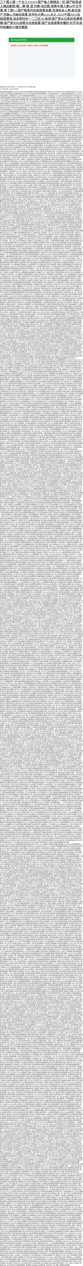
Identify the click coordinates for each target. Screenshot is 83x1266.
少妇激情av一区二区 (75, 1227)
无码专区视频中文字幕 (20, 931)
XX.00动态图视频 (72, 1001)
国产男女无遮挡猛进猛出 (18, 107)
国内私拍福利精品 (70, 1126)
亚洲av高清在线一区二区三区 (33, 1096)
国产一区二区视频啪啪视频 (35, 1110)
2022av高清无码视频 (20, 1144)
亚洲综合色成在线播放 (47, 310)
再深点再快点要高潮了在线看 (31, 1102)
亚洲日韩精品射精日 (28, 153)
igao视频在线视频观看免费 (50, 1183)
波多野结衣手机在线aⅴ (60, 254)
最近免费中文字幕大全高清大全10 (15, 856)
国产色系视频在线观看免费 (43, 637)
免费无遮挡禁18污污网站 (19, 786)
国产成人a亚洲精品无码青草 (32, 1021)
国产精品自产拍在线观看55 (36, 987)
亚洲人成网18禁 (48, 282)
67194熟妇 (77, 524)
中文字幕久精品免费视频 (29, 367)
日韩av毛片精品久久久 (70, 884)
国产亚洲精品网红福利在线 (20, 864)
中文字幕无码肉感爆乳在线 (32, 147)
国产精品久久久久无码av (16, 610)
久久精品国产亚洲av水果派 (38, 97)
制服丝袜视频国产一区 (63, 671)
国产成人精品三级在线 (10, 721)
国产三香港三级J (51, 868)
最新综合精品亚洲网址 (39, 94)
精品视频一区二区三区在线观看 (54, 574)
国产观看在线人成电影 (50, 238)
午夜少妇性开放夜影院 (28, 647)
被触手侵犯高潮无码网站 (55, 304)
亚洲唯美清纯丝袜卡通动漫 (61, 578)
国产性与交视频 (15, 1044)
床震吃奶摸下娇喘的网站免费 (36, 1175)
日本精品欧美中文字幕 (51, 1211)
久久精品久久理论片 (48, 892)
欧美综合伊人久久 (30, 675)
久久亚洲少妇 (27, 766)
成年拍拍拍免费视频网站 (53, 526)
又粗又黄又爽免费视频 (58, 395)
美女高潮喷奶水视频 (48, 159)
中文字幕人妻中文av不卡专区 (25, 397)
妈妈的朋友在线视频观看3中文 (42, 139)
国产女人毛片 (76, 1241)
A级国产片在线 (77, 1092)
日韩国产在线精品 (62, 1179)
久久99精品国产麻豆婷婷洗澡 (68, 800)
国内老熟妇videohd (53, 907)
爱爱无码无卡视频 (37, 937)
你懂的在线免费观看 (61, 427)
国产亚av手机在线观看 (30, 179)
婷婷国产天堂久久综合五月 (70, 199)
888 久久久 (44, 1168)
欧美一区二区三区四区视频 (11, 949)
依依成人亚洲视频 (72, 1144)
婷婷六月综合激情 (68, 705)
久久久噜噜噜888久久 (53, 518)
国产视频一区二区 (67, 485)
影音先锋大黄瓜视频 (18, 935)
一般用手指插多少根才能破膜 (69, 590)
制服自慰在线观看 (20, 846)
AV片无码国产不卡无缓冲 (26, 362)
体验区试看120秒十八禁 (55, 225)
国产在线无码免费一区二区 (27, 522)
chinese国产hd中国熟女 (11, 776)
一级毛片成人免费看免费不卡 (14, 620)
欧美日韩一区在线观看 (54, 653)
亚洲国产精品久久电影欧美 (45, 330)
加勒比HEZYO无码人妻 (72, 336)
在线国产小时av (55, 628)
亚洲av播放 (73, 229)
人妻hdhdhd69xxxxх (75, 427)
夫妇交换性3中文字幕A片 (53, 931)
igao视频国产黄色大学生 (27, 1072)
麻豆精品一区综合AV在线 (48, 514)
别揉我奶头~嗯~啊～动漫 (62, 139)
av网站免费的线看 (64, 945)
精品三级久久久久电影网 (42, 369)
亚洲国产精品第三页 (42, 487)
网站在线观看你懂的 (57, 1003)
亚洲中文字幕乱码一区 (30, 1239)
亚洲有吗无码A (42, 695)
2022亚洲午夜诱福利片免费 (62, 435)
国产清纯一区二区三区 (69, 1203)
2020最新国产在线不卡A (64, 373)
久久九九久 (18, 915)
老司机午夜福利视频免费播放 (65, 197)
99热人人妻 (31, 173)
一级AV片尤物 (59, 407)
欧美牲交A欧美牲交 (70, 1185)
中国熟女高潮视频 (35, 1106)
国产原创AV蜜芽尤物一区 (18, 288)
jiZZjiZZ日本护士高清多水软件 (69, 1052)
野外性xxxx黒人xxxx (36, 127)
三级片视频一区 (24, 848)
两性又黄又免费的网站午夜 (56, 1062)
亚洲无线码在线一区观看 (71, 794)
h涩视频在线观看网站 (12, 997)
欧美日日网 (9, 691)
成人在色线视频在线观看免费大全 (37, 1233)
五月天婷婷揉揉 (59, 1219)
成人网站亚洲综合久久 (66, 782)
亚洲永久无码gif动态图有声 (28, 566)
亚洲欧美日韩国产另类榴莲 (32, 1036)
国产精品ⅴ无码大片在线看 (42, 334)
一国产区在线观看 (37, 943)
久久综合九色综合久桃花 (10, 403)
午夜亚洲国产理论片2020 (52, 250)
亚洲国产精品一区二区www (43, 280)
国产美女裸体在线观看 (65, 850)
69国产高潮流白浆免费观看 (20, 804)
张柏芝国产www (70, 616)
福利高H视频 (64, 399)
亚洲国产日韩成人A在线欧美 (35, 1265)
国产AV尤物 (33, 1086)
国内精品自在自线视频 (42, 955)
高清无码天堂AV (28, 633)
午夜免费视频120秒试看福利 (44, 999)
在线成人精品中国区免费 (22, 1027)
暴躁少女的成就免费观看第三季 (43, 407)
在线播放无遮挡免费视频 (44, 133)
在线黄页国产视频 (48, 342)
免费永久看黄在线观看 (60, 129)
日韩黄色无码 (26, 276)
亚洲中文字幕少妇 (70, 941)
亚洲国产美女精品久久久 (54, 469)
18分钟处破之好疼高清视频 (30, 967)
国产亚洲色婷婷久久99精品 (28, 1040)
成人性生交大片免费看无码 (49, 590)
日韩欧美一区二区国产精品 (45, 272)
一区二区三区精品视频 (10, 1130)
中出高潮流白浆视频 (21, 558)
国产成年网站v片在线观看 (65, 105)
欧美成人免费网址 (76, 516)
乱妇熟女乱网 (64, 232)
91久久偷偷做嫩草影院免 (35, 1205)
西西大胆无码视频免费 (60, 280)
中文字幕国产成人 (74, 568)
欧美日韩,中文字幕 (47, 252)
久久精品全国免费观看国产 (33, 302)
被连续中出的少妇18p (36, 810)
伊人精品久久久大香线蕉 (38, 864)
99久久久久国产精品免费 (39, 471)
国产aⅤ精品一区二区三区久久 (35, 219)
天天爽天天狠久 (54, 677)
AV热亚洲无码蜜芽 (74, 1142)
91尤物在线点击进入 (22, 554)
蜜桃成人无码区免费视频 (66, 854)
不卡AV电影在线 (35, 1255)
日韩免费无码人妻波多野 (32, 548)
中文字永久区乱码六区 (26, 699)
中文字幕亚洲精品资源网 (62, 1108)
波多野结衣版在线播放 (29, 1261)
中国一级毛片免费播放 (10, 229)
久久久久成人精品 (39, 485)
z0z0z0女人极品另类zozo (8, 907)
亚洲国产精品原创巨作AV (8, 806)
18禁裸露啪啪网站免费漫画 (21, 282)
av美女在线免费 (20, 1187)
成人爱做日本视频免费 (58, 495)
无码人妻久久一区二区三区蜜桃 (38, 1066)
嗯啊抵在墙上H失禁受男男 (31, 665)
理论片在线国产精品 (17, 774)
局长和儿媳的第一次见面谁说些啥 (63, 149)
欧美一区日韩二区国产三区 (37, 763)
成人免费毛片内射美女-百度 (37, 109)
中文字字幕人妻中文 (20, 1066)
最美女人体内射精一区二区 (67, 292)
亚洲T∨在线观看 (51, 635)
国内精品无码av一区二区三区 (26, 103)
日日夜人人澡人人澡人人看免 (12, 1104)
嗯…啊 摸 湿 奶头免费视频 (27, 576)
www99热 (31, 487)
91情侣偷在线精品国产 (39, 304)
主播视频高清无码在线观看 (20, 663)
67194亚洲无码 (23, 810)
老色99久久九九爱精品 (64, 302)
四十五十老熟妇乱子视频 (36, 288)
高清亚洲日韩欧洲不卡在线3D (36, 1046)
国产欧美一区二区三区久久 (60, 1054)
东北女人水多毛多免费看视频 (47, 850)
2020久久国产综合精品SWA (19, 784)
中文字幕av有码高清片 (54, 1132)
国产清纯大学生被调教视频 (37, 985)
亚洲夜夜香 (71, 1124)
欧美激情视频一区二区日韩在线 (19, 455)
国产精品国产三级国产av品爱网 (62, 479)
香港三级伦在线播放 (49, 437)
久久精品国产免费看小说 (36, 856)
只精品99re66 (27, 830)
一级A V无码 (11, 1211)
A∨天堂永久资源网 (39, 286)
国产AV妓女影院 (68, 731)
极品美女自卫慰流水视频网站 (24, 1160)
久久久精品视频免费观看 (21, 903)
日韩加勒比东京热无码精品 (66, 1046)
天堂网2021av (29, 306)
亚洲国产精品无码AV (70, 449)
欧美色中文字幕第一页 (10, 197)
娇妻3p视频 (34, 459)
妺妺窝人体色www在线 (10, 189)
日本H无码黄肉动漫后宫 (37, 868)
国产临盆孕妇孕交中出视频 (62, 1223)
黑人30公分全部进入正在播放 (38, 1171)
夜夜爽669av (69, 917)
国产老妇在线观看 (32, 99)
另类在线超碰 (9, 639)
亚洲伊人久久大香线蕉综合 (38, 415)
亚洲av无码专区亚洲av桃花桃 (44, 306)
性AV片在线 (61, 520)
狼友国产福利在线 (49, 1060)
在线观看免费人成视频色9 (27, 155)
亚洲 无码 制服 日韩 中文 (13, 1096)
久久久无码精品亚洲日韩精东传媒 (14, 383)
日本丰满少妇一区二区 (59, 596)
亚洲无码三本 (74, 143)
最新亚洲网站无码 (44, 189)
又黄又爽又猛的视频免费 (37, 894)
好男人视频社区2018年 (17, 852)
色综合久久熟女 (71, 763)
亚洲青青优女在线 (49, 679)
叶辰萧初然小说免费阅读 (66, 1175)
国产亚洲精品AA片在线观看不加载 (28, 336)
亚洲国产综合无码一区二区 (14, 105)
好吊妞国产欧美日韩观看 (8, 790)
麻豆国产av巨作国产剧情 (15, 358)
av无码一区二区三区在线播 (71, 765)
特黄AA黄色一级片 (39, 1126)
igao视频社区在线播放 (27, 572)
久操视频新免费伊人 (65, 514)
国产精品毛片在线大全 (46, 459)
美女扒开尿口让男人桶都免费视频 (26, 639)
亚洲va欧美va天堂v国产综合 (32, 217)
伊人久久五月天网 (67, 693)
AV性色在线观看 (62, 786)
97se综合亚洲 (47, 119)
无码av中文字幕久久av (72, 905)
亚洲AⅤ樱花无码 (28, 193)
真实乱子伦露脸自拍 (15, 1036)
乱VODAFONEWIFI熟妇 (10, 848)
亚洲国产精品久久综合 (41, 1088)
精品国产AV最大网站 (27, 318)
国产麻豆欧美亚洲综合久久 (35, 215)
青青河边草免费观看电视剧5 (56, 763)
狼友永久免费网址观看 (32, 584)
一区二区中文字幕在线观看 (61, 830)
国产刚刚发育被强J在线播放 (16, 260)
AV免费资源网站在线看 (62, 1146)
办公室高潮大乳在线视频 (52, 121)
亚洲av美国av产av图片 (7, 524)
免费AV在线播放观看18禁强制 (50, 753)
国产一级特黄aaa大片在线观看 (14, 957)
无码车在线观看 (59, 860)
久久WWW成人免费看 (32, 951)
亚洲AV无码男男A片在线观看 (27, 395)
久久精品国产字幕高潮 (20, 137)
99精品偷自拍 (22, 669)
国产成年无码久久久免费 (53, 1154)
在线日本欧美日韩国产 (52, 352)
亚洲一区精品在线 (60, 256)
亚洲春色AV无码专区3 (36, 453)
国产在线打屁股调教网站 (8, 582)
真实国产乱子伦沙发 (19, 320)
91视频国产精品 (56, 683)
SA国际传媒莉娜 (40, 1062)
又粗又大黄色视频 (27, 1120)
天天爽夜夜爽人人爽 (69, 1015)
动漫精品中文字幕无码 (39, 632)
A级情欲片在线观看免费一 (72, 151)
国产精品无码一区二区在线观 (44, 169)
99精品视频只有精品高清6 (26, 564)
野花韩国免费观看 (19, 215)
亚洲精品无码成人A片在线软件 (63, 1239)
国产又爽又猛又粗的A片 (58, 1233)
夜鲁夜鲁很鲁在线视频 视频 (57, 498)
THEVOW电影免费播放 (18, 1046)
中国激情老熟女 (45, 826)
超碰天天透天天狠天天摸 (19, 97)
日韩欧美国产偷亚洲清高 (41, 473)
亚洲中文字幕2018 (27, 884)
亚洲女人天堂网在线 (26, 596)
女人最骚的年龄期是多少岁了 (41, 776)
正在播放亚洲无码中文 (17, 659)
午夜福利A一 (60, 560)
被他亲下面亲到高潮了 (70, 558)
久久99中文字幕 (26, 965)
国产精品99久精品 (47, 1108)
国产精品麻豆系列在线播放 (65, 679)
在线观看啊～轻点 (45, 187)
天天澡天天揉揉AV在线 (59, 1120)
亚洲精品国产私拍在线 (7, 530)
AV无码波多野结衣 (54, 1084)
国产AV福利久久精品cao (65, 290)
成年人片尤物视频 (49, 373)
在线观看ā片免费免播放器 (67, 894)
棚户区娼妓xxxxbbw (41, 157)
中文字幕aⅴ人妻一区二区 (55, 286)
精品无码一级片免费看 (69, 294)
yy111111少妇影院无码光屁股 (21, 1203)
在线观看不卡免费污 (24, 407)
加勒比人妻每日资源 (7, 725)
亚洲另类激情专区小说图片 (44, 447)
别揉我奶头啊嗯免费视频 (10, 919)
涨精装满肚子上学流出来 (40, 165)
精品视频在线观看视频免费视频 (42, 874)
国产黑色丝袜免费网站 (60, 119)
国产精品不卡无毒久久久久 (25, 167)
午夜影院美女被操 (52, 594)
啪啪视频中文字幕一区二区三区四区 (49, 1162)
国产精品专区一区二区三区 (30, 431)
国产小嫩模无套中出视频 (63, 582)
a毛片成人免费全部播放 (37, 1114)
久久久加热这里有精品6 (45, 1146)
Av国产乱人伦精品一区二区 (57, 979)
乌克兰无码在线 (52, 508)
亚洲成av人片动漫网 (41, 681)
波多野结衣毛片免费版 (35, 905)
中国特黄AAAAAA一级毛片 (18, 171)
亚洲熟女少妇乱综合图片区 (72, 469)
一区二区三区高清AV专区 (66, 550)
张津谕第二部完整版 (58, 530)
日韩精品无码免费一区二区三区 (33, 761)
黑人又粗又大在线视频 (10, 1100)
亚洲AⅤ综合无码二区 (69, 743)
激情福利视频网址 (46, 691)
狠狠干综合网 (32, 824)
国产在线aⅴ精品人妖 (33, 747)
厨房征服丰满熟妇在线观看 (21, 1227)
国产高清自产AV (44, 113)
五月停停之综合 (37, 941)
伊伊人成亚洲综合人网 (74, 1031)
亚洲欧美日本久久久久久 (50, 822)
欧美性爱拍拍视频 (49, 217)
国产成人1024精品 (55, 1152)
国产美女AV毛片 (21, 574)
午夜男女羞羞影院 (76, 391)
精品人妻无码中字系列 (46, 639)
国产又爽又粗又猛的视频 (41, 818)
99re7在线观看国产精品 (49, 147)
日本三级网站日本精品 (45, 522)
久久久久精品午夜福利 (14, 217)
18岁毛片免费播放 (65, 481)
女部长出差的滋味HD (9, 586)
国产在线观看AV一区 (31, 316)
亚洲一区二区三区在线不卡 (37, 195)
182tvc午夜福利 (73, 133)
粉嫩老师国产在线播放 (16, 971)
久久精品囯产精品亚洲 (62, 391)
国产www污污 (70, 566)
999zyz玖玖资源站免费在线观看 (64, 230)
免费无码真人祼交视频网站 (33, 774)
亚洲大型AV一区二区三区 (34, 221)
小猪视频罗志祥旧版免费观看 (61, 818)
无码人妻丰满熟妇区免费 (10, 892)
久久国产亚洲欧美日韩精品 (9, 326)
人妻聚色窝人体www (62, 125)
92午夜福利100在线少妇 (25, 340)
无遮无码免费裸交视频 (10, 155)
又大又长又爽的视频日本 (42, 1015)
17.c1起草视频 (14, 264)
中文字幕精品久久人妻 (44, 792)
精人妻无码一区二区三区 (45, 933)
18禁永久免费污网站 (15, 1207)
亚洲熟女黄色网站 (28, 1062)
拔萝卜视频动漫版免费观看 (9, 165)
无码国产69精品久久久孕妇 (54, 1197)
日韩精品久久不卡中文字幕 (58, 1227)
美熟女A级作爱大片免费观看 (43, 274)
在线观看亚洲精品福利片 (28, 657)
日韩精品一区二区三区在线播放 (57, 1142)
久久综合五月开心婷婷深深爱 (20, 759)
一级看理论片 (13, 96)
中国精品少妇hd (39, 294)
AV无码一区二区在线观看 (43, 230)
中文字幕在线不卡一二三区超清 (11, 544)
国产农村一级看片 (19, 159)
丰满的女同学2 (13, 568)
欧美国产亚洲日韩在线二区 (51, 741)
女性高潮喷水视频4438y (39, 903)
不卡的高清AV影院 (50, 945)
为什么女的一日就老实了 (8, 312)
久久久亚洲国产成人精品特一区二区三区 (29, 624)
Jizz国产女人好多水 (45, 254)
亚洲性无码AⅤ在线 (43, 683)
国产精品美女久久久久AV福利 (39, 802)
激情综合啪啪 (67, 215)
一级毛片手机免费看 (43, 399)
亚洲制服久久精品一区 (74, 266)
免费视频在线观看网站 (49, 604)
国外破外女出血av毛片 (67, 907)
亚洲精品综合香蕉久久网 (25, 955)
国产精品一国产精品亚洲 (39, 759)
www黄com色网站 (32, 113)
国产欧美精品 (32, 1191)
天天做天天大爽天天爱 (10, 272)
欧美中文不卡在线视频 (53, 288)
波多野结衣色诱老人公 (58, 163)
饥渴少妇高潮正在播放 (22, 506)
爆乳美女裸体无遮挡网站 (61, 502)
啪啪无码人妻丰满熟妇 (69, 572)
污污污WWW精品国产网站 (25, 1029)
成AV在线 (11, 483)
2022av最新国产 (69, 1112)
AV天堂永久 (70, 802)
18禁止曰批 (9, 818)
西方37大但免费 (40, 653)
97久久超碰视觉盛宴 (67, 701)
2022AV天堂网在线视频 (42, 898)
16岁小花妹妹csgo (54, 544)
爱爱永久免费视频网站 (74, 673)
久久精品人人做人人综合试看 (70, 643)
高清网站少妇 (14, 854)
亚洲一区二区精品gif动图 (25, 447)
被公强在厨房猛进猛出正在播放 (23, 356)
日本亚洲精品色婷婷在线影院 (47, 919)
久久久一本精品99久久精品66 (62, 995)
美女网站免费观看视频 (33, 768)
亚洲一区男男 (76, 1225)
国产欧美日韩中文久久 (44, 739)
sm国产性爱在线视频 (45, 532)
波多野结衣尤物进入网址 (72, 365)
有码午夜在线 (16, 153)
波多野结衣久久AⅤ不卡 (33, 957)
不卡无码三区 (37, 373)
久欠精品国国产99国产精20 (63, 282)
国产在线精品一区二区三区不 (23, 294)
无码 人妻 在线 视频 (51, 276)
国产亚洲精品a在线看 (10, 606)
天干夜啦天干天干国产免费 (39, 677)
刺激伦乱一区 (48, 332)
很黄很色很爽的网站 (20, 1007)
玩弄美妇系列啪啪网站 (14, 179)
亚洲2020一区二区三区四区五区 (10, 185)
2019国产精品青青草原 (37, 463)
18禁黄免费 (46, 947)
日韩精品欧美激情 (25, 165)
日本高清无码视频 (29, 133)
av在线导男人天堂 (74, 786)
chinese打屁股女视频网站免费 (19, 1031)
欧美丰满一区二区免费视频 (16, 711)
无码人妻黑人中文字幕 (56, 1171)
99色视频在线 (52, 772)
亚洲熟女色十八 (26, 832)
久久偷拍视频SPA (49, 774)
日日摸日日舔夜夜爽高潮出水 (17, 763)
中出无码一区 (11, 340)
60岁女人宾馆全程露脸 (46, 890)
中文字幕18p (11, 1070)
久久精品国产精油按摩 (39, 965)
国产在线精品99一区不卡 (28, 919)
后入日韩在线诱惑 (29, 449)
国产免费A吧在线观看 (63, 983)
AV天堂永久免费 (71, 362)
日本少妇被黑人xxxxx (11, 941)
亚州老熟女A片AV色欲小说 (37, 171)
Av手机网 (59, 1201)
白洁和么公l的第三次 (62, 890)
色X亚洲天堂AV (30, 1084)
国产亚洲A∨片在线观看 (74, 165)
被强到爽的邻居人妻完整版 (62, 246)
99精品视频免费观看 (52, 761)
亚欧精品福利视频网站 (32, 649)
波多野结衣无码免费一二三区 (29, 268)
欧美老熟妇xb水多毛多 (16, 653)
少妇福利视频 (16, 687)
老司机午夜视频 (13, 542)
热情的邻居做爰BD (43, 1003)
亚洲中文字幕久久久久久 (15, 205)
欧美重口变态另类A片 (57, 1066)
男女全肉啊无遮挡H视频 (29, 923)
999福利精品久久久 (64, 387)
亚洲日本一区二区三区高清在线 (14, 266)
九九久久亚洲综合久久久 (70, 753)
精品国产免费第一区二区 (45, 227)
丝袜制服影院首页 (62, 913)
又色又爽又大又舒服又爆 (36, 814)
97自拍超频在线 (52, 1175)
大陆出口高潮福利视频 (72, 929)
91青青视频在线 (26, 1126)
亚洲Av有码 (22, 963)
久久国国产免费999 (73, 236)
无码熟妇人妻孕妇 (33, 770)
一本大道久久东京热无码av (45, 647)
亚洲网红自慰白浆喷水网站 (32, 379)
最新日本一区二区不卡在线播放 (66, 1255)
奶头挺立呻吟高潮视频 (17, 99)
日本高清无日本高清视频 (36, 425)
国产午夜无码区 (22, 985)
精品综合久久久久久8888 (50, 717)
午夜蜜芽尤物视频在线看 (71, 1162)
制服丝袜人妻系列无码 (19, 1080)
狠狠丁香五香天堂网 (72, 1070)
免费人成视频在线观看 (70, 1221)
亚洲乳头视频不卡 (10, 502)
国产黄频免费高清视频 (59, 776)
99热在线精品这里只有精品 (47, 900)
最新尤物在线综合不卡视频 (57, 965)
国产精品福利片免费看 (33, 888)
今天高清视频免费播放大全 (57, 1160)
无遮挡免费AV (47, 1118)
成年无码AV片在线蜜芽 (67, 828)
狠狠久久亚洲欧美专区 (65, 338)
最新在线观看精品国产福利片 (51, 747)
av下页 (57, 892)
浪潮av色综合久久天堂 (24, 1259)
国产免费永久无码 (10, 985)
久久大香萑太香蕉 (8, 820)
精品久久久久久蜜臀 (30, 385)
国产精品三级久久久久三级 (49, 344)
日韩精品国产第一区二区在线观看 (58, 195)
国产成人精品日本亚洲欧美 (37, 346)
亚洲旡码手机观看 (34, 753)
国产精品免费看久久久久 (26, 399)
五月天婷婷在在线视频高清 (34, 703)
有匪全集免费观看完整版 (42, 358)
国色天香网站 (29, 358)
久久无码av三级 (42, 1084)
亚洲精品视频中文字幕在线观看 (68, 919)
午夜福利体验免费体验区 (41, 1120)
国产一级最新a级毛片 (28, 949)
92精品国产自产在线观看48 (68, 364)
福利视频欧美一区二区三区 (18, 371)
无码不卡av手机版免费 (7, 1219)
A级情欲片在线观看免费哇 (16, 1025)
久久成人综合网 (18, 548)
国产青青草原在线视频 (48, 665)
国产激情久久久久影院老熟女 (52, 1177)
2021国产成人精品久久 (22, 483)
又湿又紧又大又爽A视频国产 (10, 546)
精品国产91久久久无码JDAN (51, 1011)
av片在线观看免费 (17, 602)
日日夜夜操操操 (55, 473)
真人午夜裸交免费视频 (70, 901)
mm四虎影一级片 (6, 655)
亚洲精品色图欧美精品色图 (16, 1201)
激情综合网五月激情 (39, 350)
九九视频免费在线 (27, 369)
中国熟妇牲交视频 (70, 1134)
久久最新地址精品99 (28, 1082)
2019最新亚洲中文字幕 (29, 622)
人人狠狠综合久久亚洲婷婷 (61, 651)
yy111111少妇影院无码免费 (25, 230)
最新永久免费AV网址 (22, 751)
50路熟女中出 (13, 651)
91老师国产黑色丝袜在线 (12, 923)
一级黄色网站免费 (65, 1017)
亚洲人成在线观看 (58, 1098)
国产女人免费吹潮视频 (57, 915)
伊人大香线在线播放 (17, 528)
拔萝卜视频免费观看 (67, 1205)
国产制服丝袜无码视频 (29, 1052)
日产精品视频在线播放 (27, 854)
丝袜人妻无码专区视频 (45, 840)
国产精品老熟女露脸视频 (73, 1013)
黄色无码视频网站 (36, 751)
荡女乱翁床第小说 (17, 306)
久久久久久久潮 (39, 500)
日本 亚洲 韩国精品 (45, 129)
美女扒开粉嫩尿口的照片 (24, 1235)
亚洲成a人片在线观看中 (58, 606)
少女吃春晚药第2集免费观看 (36, 1187)
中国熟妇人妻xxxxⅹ (76, 1044)
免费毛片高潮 (41, 949)
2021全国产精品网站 (20, 824)
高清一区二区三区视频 (52, 199)
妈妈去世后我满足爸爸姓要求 (55, 137)
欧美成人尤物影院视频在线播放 (11, 737)
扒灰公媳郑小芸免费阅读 (68, 711)
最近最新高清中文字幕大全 (71, 419)
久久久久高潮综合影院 (36, 1197)
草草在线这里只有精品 (7, 429)
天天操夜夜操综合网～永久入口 (68, 888)
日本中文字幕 (55, 92)
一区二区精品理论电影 (27, 588)
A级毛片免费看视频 (63, 264)
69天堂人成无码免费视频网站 (72, 528)
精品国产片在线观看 (17, 584)
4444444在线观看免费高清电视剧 (28, 417)
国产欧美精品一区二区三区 (48, 1158)
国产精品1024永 (55, 981)
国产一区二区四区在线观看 (59, 131)
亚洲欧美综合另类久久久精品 (48, 385)
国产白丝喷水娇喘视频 (19, 195)
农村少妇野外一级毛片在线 (43, 365)
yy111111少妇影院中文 (7, 788)
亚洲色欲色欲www (10, 463)
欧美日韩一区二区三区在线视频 (65, 284)
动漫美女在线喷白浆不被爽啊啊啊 (64, 318)
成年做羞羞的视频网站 (56, 1251)
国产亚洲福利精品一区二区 (40, 296)
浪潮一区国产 (62, 812)
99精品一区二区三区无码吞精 (50, 643)
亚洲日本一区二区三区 (73, 1062)
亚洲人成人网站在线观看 (15, 870)
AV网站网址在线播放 (35, 1211)
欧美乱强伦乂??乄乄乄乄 (69, 741)
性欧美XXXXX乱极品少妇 (20, 1023)
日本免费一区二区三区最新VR (19, 419)
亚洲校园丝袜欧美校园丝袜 (31, 290)
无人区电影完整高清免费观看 (61, 421)
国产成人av (77, 669)
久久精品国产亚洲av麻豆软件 (17, 187)
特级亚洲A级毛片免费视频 (53, 528)
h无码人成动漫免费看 (38, 483)
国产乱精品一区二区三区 (69, 614)
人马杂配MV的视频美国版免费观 (37, 872)
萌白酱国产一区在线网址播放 (31, 495)
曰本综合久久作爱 (56, 298)
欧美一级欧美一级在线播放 (62, 1118)
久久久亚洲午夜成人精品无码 (71, 790)
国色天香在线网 (19, 973)
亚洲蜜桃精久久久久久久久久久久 (69, 360)
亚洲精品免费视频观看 (55, 985)
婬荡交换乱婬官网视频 (21, 1241)
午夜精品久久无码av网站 (73, 804)
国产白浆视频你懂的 (31, 538)
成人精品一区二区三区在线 (34, 755)
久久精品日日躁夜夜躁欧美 (67, 276)
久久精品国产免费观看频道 (23, 274)
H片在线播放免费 (20, 725)
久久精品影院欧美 (39, 1259)
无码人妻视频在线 (70, 1201)
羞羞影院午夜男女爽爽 (7, 1094)
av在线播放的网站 (32, 203)
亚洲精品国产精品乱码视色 (67, 127)
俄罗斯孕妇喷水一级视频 (51, 693)
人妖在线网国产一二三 (33, 1025)
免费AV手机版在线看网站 (24, 377)
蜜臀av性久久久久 (71, 556)
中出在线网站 (35, 757)
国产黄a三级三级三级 (43, 163)
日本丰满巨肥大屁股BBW (37, 508)
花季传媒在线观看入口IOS (9, 566)
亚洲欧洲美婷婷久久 (46, 262)
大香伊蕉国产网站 (36, 419)
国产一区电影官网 (11, 685)
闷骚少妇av (76, 113)
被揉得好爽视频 (41, 1072)
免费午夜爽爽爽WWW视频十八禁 (11, 1064)
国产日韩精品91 (46, 927)
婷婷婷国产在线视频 (52, 1169)
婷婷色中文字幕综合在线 (53, 834)
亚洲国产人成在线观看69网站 (62, 1019)
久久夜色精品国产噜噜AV (15, 314)
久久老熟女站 (64, 413)
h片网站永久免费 (54, 179)
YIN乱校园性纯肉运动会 (32, 870)
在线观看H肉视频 (6, 282)
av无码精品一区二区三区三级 (56, 729)
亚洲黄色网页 (16, 717)
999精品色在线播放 (57, 917)
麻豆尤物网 (8, 177)
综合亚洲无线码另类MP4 (10, 693)
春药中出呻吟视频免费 (20, 477)
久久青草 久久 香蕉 (58, 766)
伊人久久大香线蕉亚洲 (71, 1042)
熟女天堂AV (57, 1025)
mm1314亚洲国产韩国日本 (16, 445)
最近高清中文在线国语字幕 (37, 570)
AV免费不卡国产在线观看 (70, 1148)
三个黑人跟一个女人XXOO (9, 89)
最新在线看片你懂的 (40, 707)
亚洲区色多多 (35, 1183)
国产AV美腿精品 (16, 193)
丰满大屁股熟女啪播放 (50, 1199)
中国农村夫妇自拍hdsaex (66, 635)
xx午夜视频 (33, 125)
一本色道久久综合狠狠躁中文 (20, 1237)
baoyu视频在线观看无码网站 (52, 610)
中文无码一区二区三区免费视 (14, 423)
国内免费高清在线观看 (45, 1245)
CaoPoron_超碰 (27, 185)
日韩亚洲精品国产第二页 (10, 874)
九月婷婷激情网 (76, 911)
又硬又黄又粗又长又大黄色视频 (40, 598)
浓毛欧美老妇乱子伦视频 (18, 628)
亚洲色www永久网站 (27, 969)
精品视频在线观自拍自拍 (31, 705)
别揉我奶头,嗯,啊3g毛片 (48, 348)
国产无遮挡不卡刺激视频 (73, 808)
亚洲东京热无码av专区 (7, 471)
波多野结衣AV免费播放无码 (32, 1199)
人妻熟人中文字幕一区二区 (42, 175)
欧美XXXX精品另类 (49, 1036)
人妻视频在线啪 (15, 1179)
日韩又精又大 (56, 1203)
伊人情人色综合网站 (18, 556)
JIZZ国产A (44, 443)
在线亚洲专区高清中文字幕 (48, 1009)
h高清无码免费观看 (21, 991)
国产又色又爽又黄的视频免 (49, 600)
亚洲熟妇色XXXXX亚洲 (37, 635)
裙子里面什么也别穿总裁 (29, 1009)
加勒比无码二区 (10, 443)
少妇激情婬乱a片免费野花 (49, 602)
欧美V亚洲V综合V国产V (50, 354)
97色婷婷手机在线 (41, 572)
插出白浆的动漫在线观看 (33, 292)
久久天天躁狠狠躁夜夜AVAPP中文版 (26, 890)
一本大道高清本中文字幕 (53, 215)
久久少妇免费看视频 (65, 300)
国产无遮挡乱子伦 (20, 987)
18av (43, 594)
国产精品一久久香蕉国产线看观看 (50, 1231)
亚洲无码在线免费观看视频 (66, 320)
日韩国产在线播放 (16, 761)
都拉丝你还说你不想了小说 (38, 772)
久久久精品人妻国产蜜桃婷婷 (56, 1259)
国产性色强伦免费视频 (13, 375)
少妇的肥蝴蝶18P (33, 514)
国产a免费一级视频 (16, 1257)
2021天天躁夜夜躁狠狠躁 (31, 520)
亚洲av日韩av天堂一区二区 (42, 1257)
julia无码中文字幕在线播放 (16, 1265)
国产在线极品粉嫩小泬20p (52, 419)
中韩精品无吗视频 (38, 242)
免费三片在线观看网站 (13, 1009)
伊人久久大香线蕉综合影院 (11, 1261)
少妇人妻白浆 (77, 735)
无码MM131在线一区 (34, 723)
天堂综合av (4, 173)
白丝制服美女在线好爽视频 (73, 171)
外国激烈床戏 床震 (32, 852)
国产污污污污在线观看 (26, 685)
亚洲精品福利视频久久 (37, 880)
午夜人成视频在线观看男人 (68, 354)
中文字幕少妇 (28, 1257)
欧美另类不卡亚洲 (43, 395)
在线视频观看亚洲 (17, 649)
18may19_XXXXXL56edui (65, 816)
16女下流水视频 (36, 354)
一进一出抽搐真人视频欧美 (73, 1078)
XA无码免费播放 (8, 894)
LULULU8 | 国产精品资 (36, 352)
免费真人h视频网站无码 (13, 701)
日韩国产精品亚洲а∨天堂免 (41, 830)
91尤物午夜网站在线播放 (46, 645)
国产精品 (11, 332)
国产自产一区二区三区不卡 (30, 600)
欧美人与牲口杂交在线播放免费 (11, 147)
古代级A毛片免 (23, 782)
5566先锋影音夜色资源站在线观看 (53, 673)
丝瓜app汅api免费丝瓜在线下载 (28, 921)
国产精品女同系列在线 (57, 165)
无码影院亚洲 (59, 272)
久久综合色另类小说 (9, 417)
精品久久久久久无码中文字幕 (41, 578)
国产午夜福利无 (8, 915)
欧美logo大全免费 (76, 586)
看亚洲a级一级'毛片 (10, 278)
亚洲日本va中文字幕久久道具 (49, 882)
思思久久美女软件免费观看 (19, 598)
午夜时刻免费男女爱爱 (22, 592)
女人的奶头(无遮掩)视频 (44, 326)
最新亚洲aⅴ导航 (50, 453)
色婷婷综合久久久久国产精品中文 (61, 296)
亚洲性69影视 (51, 219)
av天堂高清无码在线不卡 (22, 360)
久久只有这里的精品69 (38, 401)
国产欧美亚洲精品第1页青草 (65, 433)
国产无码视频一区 (22, 524)
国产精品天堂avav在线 (40, 1152)
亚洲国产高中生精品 (11, 211)
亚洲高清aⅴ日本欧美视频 (42, 596)
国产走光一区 (16, 1005)
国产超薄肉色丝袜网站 (40, 498)
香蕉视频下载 (68, 534)
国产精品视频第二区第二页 (47, 1229)
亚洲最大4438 (32, 929)
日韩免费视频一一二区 (57, 802)
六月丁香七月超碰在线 (23, 578)
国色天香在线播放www (23, 788)
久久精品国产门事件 (39, 735)
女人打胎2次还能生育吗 (71, 576)
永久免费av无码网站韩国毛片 (10, 862)
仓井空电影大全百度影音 (37, 558)
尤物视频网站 (69, 1098)
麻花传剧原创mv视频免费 (61, 177)
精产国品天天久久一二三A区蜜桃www (56, 143)
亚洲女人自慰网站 (37, 332)
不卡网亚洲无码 (28, 1098)
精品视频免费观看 (52, 350)
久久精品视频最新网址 (11, 572)
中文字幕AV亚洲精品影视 (71, 896)
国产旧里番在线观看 (17, 975)
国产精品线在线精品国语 (74, 512)
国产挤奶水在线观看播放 (32, 947)
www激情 (77, 757)
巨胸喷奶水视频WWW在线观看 (50, 614)
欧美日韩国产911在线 (12, 1253)
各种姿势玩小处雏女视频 (65, 201)
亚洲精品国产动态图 (7, 846)
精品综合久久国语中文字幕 (40, 409)
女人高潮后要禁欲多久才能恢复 (46, 338)
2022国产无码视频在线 (17, 1038)
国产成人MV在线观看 (17, 324)
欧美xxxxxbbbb (36, 741)
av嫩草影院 (40, 1243)
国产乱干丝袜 (13, 1193)
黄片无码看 (75, 578)
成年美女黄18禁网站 (21, 772)
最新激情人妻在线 (52, 364)
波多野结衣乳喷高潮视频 (10, 1068)
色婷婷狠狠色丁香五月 (19, 270)
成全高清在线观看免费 (54, 455)
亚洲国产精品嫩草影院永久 (24, 820)
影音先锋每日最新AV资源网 (47, 1050)
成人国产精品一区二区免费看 (50, 268)
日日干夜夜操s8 (73, 776)
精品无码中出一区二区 (49, 768)
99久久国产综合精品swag (45, 733)
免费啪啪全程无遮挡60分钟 (25, 844)
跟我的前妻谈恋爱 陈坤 (56, 808)
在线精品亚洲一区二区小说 (28, 878)
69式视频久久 (4, 415)
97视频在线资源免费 (67, 649)
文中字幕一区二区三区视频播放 (32, 715)
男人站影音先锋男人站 (7, 244)
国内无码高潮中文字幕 (51, 608)
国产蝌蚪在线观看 (68, 747)
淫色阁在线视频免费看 (61, 522)
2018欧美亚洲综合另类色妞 (67, 491)
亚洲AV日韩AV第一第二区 (50, 836)
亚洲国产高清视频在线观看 (26, 183)
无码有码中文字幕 (44, 451)
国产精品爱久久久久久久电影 (45, 699)
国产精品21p (75, 312)
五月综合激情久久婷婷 (24, 175)
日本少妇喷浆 (35, 848)
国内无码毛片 (42, 846)
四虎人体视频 (59, 1166)
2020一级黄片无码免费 (7, 500)
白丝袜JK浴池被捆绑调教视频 (14, 292)
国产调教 (3, 300)
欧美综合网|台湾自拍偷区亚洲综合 (42, 1241)
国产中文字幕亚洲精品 (72, 213)
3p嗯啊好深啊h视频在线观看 (44, 197)
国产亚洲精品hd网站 (64, 1080)
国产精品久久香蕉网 (26, 280)
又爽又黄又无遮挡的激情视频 (59, 516)
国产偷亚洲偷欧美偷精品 (64, 699)
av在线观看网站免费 (63, 774)
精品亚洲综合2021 (24, 278)
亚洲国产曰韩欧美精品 (52, 500)
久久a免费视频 (47, 1025)
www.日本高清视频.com (38, 663)
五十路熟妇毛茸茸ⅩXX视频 (54, 1136)
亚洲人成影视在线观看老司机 (41, 1203)
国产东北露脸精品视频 (19, 109)
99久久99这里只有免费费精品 (55, 463)
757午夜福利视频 (23, 463)
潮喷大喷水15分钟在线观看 (53, 715)
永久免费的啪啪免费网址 (11, 1060)
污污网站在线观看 (30, 1003)
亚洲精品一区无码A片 (28, 687)
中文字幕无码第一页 (56, 449)
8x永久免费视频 (70, 157)
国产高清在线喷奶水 (17, 951)
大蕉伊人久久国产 (25, 796)
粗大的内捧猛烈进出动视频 (11, 600)
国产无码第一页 (76, 961)
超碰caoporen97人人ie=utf (21, 1177)
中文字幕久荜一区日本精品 (24, 169)
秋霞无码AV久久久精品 (31, 258)
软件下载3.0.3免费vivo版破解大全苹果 (68, 310)
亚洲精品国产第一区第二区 (30, 862)
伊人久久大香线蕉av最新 (72, 1217)
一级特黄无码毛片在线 (66, 508)
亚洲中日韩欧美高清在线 (40, 298)
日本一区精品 (57, 884)
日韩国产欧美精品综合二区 (46, 105)
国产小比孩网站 (10, 925)
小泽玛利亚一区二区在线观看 (26, 792)
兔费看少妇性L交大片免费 (53, 1207)
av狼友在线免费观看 (9, 1056)
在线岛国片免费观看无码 (59, 898)
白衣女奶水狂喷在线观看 (64, 193)
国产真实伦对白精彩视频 (38, 1031)
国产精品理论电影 (66, 600)
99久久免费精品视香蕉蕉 (12, 111)
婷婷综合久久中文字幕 (33, 497)
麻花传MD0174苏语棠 (36, 477)
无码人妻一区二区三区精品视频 (38, 628)
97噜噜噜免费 (26, 510)
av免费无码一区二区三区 (31, 1108)
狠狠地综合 (4, 963)
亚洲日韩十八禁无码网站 (56, 580)
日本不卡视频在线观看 (49, 1106)
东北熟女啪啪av (26, 457)
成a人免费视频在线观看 (50, 1017)
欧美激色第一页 (45, 1253)
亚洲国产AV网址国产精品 (74, 145)
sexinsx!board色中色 (60, 133)
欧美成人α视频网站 (8, 947)
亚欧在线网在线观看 (23, 1074)
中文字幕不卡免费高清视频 (13, 633)
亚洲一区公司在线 (19, 149)
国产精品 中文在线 (47, 973)
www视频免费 (34, 554)
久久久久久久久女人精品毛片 (30, 927)
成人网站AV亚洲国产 (14, 1062)
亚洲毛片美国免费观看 (24, 1134)
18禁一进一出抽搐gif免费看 (44, 844)
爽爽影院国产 (17, 322)
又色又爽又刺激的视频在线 (11, 880)
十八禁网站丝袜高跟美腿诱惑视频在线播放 (57, 1102)
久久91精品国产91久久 (33, 475)
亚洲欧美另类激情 (40, 820)
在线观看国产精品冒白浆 (47, 935)
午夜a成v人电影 (7, 987)
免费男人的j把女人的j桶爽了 (11, 328)
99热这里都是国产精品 (17, 673)
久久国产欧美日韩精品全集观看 (70, 350)
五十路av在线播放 (20, 1221)
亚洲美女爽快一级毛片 (61, 423)
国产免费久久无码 (74, 498)
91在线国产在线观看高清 (18, 346)
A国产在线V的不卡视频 (28, 693)
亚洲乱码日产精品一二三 (46, 566)
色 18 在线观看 (35, 691)
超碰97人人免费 (56, 848)
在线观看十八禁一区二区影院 (50, 701)
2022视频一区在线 (36, 784)
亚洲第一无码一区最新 (36, 151)
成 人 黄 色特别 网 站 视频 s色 (26, 560)
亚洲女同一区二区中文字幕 (20, 838)
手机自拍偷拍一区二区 (12, 927)
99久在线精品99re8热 (57, 689)
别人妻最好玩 (57, 576)
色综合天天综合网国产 (46, 963)
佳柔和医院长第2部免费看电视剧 (52, 336)
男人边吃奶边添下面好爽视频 (48, 1086)
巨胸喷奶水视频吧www (74, 542)
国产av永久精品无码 (52, 439)
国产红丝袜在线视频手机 (31, 911)
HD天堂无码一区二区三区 (71, 1207)
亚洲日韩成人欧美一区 (17, 1175)
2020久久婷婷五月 (76, 1146)
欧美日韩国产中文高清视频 (30, 1048)
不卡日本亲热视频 (41, 580)
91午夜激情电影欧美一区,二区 (33, 121)
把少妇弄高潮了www (32, 975)
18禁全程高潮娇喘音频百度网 (24, 681)
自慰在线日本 (69, 1056)
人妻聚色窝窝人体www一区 (51, 209)
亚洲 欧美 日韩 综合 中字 (67, 1086)
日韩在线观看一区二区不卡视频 (36, 866)
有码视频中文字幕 (70, 546)
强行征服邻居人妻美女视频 (41, 191)
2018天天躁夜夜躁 (56, 626)
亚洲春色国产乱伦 (27, 1044)
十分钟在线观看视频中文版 (61, 796)
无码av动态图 (54, 399)
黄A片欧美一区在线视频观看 (12, 900)
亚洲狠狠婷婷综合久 (53, 485)
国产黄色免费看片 (25, 941)
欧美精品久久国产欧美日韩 (46, 155)
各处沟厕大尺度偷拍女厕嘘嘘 (50, 328)
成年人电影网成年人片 (47, 211)
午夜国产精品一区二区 (45, 423)
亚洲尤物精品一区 (35, 786)
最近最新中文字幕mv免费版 (43, 749)
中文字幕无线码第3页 (23, 471)
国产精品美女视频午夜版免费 (39, 115)
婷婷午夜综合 (76, 1181)
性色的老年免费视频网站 (66, 1106)
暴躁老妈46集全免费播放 (29, 614)
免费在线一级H (15, 1048)
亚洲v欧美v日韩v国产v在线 (42, 1019)
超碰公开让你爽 (20, 465)
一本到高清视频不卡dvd (55, 1112)
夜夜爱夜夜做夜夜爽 (53, 880)
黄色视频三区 (52, 866)
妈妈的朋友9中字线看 (48, 709)
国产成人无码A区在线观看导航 (38, 131)
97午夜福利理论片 (76, 348)
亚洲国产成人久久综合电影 (39, 1023)
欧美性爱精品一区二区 (35, 435)
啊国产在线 (73, 1253)
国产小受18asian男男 (49, 548)
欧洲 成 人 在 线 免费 (28, 536)
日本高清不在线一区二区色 (36, 469)
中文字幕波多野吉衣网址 (57, 798)
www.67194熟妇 (60, 675)
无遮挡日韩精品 (35, 443)
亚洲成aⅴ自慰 (64, 858)
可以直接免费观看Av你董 (62, 911)
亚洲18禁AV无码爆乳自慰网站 (63, 262)
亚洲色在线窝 (37, 925)
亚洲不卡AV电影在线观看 (14, 709)
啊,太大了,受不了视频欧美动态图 (11, 850)
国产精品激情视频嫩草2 (48, 1213)
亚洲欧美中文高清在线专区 (55, 725)
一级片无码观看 (5, 514)
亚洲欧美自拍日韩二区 (53, 260)
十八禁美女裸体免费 (67, 880)
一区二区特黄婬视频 (12, 254)
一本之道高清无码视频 (73, 780)
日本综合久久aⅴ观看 (20, 413)
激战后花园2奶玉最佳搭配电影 (22, 284)
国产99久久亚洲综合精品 (22, 242)
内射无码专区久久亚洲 (50, 292)
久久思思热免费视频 (29, 504)
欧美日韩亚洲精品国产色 (40, 612)
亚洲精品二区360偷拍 (72, 1003)
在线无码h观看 (65, 328)
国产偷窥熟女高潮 (22, 1086)
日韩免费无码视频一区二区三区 (21, 373)
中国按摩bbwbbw (30, 860)
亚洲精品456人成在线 (14, 481)
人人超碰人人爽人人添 (63, 389)
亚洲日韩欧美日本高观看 (49, 141)
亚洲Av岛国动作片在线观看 (41, 796)
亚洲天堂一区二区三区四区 (60, 959)
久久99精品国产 (41, 907)
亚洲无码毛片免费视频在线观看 (34, 1064)
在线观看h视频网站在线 (27, 326)
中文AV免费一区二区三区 (43, 884)
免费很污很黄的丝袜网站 (21, 630)
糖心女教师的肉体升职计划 (9, 393)
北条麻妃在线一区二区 (61, 1044)
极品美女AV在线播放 (49, 961)
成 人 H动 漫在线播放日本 (68, 504)
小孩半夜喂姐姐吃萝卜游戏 (56, 993)
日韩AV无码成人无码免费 (52, 838)
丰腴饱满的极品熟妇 (11, 252)
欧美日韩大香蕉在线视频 (52, 477)
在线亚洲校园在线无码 (22, 979)
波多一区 (11, 387)
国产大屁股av (49, 687)
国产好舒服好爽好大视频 (47, 983)
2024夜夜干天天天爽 (34, 437)
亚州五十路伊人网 (14, 495)
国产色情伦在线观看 (36, 1078)
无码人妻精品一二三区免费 (71, 1257)
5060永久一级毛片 (28, 157)
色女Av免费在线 (16, 385)
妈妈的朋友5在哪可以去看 (60, 1253)
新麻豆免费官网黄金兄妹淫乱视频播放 (37, 876)
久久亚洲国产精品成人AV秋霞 (60, 312)
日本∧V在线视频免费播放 (22, 981)
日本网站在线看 (52, 94)
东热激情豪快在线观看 (26, 580)
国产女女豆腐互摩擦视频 (49, 481)
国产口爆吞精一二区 (44, 824)
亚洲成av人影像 (39, 1169)
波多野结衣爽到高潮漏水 (63, 169)
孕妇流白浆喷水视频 (51, 969)
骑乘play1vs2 (11, 1249)
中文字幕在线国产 (16, 765)
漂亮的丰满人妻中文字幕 (69, 628)
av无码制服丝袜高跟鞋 (42, 959)
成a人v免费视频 (45, 1054)
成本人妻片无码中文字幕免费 (45, 913)
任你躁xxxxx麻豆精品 (43, 173)
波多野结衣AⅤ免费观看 (28, 695)
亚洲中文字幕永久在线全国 (56, 806)
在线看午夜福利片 (37, 552)
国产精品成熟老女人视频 (15, 316)
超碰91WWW (66, 683)
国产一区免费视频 (46, 324)
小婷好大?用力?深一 (70, 610)
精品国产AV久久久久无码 (11, 812)
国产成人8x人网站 (67, 1247)
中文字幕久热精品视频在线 (67, 385)
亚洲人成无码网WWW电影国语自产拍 (59, 346)
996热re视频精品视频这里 (25, 778)
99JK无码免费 (72, 405)
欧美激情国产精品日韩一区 (55, 556)
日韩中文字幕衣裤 (30, 933)
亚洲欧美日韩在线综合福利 (19, 909)
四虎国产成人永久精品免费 (11, 1247)
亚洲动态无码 (64, 1138)
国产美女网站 (51, 201)
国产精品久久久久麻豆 (69, 987)
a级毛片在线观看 (46, 1223)
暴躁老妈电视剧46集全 (74, 723)
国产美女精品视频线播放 (57, 872)
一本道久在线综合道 (72, 487)
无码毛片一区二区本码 (62, 367)
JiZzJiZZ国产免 (56, 1015)
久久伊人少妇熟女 (19, 768)
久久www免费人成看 (25, 467)
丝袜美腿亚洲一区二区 (16, 637)
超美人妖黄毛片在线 (33, 348)
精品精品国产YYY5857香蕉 (19, 415)
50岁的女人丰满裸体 (59, 886)
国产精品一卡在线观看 (23, 612)
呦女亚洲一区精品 (42, 1082)
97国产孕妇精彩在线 (20, 983)
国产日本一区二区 (66, 618)
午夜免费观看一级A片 (25, 1100)
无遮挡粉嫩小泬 (33, 1128)
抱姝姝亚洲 (54, 540)
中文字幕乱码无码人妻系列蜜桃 (68, 1164)
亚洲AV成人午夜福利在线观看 (45, 397)
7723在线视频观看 (55, 429)
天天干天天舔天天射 (31, 971)
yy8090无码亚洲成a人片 (29, 1179)
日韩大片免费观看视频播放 (70, 510)
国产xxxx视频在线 (10, 473)
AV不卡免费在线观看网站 (27, 96)
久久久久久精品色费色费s (69, 737)
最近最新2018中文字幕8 (65, 669)
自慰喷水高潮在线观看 (54, 663)
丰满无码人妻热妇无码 (35, 250)
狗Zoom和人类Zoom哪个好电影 (33, 901)
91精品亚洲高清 (15, 1082)
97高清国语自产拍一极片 (44, 536)
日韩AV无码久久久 (33, 320)
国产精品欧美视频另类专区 (49, 828)
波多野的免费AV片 (54, 1148)
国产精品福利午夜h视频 (21, 1251)
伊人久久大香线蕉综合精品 (19, 151)
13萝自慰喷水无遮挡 (21, 508)
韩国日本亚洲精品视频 (7, 1243)
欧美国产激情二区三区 (44, 177)
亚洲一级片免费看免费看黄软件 (25, 512)
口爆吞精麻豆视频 (49, 433)
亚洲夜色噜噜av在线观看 (19, 1197)
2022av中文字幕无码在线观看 (60, 592)
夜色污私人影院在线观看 (50, 322)
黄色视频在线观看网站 (26, 393)
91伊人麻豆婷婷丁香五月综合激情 (35, 389)
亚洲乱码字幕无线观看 (21, 459)
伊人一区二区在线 (17, 993)
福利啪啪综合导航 (12, 256)
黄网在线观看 (44, 798)
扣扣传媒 (39, 693)
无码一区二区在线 (17, 129)
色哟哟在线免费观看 (33, 659)
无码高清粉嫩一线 (71, 840)
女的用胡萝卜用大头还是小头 (53, 1078)
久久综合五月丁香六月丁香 (60, 356)
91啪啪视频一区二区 (14, 594)
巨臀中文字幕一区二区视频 (36, 260)
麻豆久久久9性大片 (45, 1239)
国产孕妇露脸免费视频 (70, 465)
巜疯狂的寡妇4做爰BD (30, 1189)
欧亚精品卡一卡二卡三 (49, 888)
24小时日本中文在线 (39, 1217)
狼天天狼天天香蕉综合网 (15, 308)
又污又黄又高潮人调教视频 (42, 1249)
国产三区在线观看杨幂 (48, 659)
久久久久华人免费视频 (42, 606)
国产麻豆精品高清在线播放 (13, 822)
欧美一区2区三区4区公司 (40, 788)
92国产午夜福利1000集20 (56, 512)
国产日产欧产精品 (62, 229)
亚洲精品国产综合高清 (61, 685)
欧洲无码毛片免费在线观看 (33, 433)
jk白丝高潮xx (61, 542)
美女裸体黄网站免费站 (64, 397)
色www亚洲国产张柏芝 (38, 616)
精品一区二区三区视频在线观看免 (11, 675)
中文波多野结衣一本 (49, 784)
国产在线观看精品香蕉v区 (48, 770)
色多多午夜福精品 (66, 322)
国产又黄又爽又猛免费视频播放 (46, 1068)
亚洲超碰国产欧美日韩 (23, 1070)
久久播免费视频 (13, 163)
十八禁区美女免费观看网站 (27, 739)
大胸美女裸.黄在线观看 (39, 1132)
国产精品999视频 (64, 1199)
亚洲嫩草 (41, 181)
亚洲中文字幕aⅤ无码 (63, 659)
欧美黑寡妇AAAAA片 (53, 949)
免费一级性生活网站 (18, 221)
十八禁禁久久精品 (72, 207)
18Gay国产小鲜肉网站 (11, 878)
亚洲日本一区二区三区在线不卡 (43, 731)
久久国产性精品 (15, 157)
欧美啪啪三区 (32, 669)
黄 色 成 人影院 (71, 409)
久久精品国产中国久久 (55, 759)
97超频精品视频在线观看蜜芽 (47, 135)
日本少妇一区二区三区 (43, 780)
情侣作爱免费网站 (65, 141)
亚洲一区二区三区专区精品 (28, 256)
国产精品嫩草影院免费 (62, 252)
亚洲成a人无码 (29, 653)
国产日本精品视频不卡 (35, 413)
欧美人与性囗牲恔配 (48, 101)
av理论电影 (41, 687)
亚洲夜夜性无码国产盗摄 (25, 502)
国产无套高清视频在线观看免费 (23, 655)
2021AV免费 (23, 808)
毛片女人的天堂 (58, 840)
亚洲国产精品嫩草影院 (70, 931)
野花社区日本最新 (6, 981)
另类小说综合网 (62, 665)
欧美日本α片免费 (73, 1072)
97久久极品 (25, 880)
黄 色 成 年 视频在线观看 (18, 1209)
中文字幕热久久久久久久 (25, 898)
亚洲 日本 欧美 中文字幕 (43, 1098)
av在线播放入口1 (20, 469)
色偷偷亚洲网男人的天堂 (74, 766)
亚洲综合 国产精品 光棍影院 (40, 421)
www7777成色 (10, 465)
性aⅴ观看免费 (29, 999)
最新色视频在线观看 (51, 371)
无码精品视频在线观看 (57, 314)
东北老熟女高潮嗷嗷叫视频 (58, 403)
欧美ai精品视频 (54, 185)
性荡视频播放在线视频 (11, 1162)
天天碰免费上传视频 (60, 326)
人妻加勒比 (23, 697)
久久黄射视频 (43, 179)
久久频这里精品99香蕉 (19, 514)
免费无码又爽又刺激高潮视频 (54, 213)
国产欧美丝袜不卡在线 (53, 713)
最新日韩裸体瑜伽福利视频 (13, 133)
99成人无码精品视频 (72, 240)
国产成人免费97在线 (31, 129)
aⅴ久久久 (64, 209)
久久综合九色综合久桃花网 (46, 103)
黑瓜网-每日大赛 (41, 1001)
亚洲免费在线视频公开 (43, 886)
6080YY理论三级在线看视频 (9, 1173)
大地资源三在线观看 (50, 1080)
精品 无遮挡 (35, 1237)
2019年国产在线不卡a (28, 227)
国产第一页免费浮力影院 (58, 153)
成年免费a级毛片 (22, 1211)
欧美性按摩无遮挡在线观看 (43, 502)
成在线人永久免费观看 (48, 320)
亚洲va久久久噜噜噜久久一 (61, 824)
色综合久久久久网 (29, 1142)
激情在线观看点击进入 (23, 1090)
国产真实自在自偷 (8, 751)
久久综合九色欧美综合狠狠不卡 (26, 181)
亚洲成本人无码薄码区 (35, 574)
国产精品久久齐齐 (40, 225)
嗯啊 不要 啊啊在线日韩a (22, 232)
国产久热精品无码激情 (13, 1140)
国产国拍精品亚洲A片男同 (32, 411)
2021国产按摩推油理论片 (55, 1217)
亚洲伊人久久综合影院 (34, 679)
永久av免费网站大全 (64, 620)
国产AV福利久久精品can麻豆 (64, 933)
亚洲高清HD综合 (14, 626)
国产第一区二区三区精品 (56, 207)
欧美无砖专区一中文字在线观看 (26, 451)
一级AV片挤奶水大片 (17, 497)
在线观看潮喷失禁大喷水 (68, 352)
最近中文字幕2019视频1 (68, 167)
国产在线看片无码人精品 (13, 901)
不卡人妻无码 (59, 1058)
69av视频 (3, 554)
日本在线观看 (16, 1126)
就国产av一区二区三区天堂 (23, 731)
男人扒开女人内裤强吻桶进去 (63, 1029)
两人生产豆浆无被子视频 (18, 1128)
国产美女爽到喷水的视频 (40, 689)
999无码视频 (58, 274)
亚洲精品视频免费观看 (60, 792)
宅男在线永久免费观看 (48, 951)
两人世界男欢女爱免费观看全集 (64, 778)
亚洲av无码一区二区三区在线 (64, 459)
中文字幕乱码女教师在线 (29, 441)
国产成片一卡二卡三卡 (55, 633)
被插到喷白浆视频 (68, 820)
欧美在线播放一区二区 (7, 913)
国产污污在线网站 (6, 1144)
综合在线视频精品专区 (71, 1104)
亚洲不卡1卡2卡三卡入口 (52, 552)
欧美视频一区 (6, 917)
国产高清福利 (48, 270)
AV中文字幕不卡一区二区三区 (38, 1124)
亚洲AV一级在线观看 (64, 1048)
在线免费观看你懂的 (15, 1231)
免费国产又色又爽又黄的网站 (15, 1076)
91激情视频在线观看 (57, 240)
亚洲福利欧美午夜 (38, 834)
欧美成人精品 (45, 917)
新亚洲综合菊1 (8, 888)
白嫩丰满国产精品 (12, 808)
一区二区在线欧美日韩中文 (20, 896)
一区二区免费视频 (69, 274)
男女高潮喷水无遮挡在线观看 (53, 534)
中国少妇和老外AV (69, 834)
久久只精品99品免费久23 (43, 1029)
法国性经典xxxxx (36, 630)
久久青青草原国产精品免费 (42, 248)
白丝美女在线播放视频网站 (11, 123)
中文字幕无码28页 (71, 1110)
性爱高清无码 (9, 703)
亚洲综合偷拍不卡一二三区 (9, 699)
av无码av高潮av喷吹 (24, 350)
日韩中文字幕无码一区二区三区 (34, 1154)
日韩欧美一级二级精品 (44, 246)
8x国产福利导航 (75, 685)
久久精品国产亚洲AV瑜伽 (11, 590)
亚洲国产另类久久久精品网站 (31, 594)
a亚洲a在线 (42, 203)
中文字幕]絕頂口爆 (20, 201)
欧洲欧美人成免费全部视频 (49, 417)
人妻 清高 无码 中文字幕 (37, 518)
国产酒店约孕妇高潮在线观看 (69, 238)
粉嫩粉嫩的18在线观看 (44, 576)
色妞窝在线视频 (11, 447)
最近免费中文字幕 (46, 975)
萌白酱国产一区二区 (18, 113)
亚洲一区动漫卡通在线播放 (54, 506)
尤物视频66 (68, 1150)
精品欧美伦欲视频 (54, 572)
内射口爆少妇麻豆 (60, 1245)
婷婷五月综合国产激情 (56, 1082)
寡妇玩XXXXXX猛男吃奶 (43, 318)
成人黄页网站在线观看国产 (18, 352)
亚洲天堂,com (26, 741)
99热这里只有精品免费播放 (33, 1042)
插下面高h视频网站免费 (54, 794)
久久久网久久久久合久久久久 (57, 203)
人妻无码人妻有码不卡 (65, 1068)
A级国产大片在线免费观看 (61, 1209)
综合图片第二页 (15, 1166)
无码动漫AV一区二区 (30, 364)
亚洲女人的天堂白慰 (43, 1193)
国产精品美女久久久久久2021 (41, 530)
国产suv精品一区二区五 (39, 1013)
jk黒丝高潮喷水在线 (21, 894)
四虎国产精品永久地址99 (21, 489)
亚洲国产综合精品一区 (54, 381)
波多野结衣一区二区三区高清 (36, 1094)
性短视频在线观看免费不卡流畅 (70, 594)
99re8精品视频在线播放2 (10, 127)
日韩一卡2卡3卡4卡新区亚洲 (34, 667)
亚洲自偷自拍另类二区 (60, 739)
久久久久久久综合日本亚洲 (62, 111)
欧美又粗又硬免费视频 (26, 1164)
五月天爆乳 (42, 364)
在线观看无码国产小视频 (53, 901)
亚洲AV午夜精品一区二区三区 (17, 487)
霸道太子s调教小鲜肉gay (13, 379)
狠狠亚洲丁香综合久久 (73, 580)
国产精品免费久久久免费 (45, 1181)
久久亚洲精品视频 (16, 830)
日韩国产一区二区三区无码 (17, 173)
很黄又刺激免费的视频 (29, 1247)
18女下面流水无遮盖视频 (26, 1193)
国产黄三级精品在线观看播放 (47, 491)
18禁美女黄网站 (37, 282)
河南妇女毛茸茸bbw (12, 1050)
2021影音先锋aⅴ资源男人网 (18, 645)
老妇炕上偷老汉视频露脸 (24, 1219)
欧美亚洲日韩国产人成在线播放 (54, 751)
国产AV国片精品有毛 (68, 719)
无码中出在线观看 (63, 348)
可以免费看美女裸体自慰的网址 (43, 1173)
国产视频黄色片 (47, 723)
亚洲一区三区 (29, 637)
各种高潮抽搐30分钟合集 (12, 832)
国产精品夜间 (60, 362)
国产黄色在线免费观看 (54, 743)
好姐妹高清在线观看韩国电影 (66, 709)
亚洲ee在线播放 (44, 921)
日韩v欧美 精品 (18, 1003)
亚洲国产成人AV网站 (31, 308)
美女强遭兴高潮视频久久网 (21, 562)
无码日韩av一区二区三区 (67, 1211)
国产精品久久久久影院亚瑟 (57, 632)
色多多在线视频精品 (7, 518)
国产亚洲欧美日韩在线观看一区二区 (12, 671)
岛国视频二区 (32, 1209)
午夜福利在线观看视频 (30, 405)
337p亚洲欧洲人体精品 (48, 290)
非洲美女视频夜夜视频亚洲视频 (35, 993)
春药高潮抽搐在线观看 (26, 225)
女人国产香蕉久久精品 (29, 1140)
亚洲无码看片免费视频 (63, 1092)
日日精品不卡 (76, 316)
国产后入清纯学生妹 (20, 608)
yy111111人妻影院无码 (7, 451)
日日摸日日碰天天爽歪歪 (31, 1168)
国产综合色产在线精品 (74, 564)
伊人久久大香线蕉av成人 (24, 500)
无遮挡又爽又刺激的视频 (19, 223)
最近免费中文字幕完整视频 (25, 913)
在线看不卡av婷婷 (24, 238)
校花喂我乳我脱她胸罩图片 (30, 1253)
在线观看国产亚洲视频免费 (65, 219)
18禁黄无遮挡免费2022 (39, 510)
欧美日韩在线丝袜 (32, 262)
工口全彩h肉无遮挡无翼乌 (55, 401)
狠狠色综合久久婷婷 (39, 1150)
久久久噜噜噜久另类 (20, 814)
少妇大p (77, 733)
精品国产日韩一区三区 (55, 695)
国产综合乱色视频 (30, 1181)
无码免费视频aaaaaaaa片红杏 (69, 822)
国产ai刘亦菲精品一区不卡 (17, 679)
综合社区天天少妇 (48, 870)
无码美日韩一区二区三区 (51, 630)
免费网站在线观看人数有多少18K (50, 465)
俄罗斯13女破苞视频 (28, 1005)
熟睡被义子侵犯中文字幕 (8, 810)
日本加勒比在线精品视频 (21, 727)
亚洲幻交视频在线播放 (57, 1144)
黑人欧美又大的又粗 (68, 554)
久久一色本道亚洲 (36, 804)
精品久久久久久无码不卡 (35, 199)
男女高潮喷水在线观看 (55, 278)
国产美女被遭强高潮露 (62, 330)
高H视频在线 (37, 542)
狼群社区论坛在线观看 (56, 340)
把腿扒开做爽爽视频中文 (14, 433)
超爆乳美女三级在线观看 (64, 453)
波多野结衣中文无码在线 (58, 788)
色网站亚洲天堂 (58, 1122)
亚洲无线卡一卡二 (62, 1263)
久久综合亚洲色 (16, 411)
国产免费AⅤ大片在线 (46, 1128)
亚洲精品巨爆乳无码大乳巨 (11, 741)
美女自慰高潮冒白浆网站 (39, 403)
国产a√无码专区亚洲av (72, 467)
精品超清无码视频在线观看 (46, 560)
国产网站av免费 (15, 828)
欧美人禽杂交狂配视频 (69, 903)
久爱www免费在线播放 (35, 145)
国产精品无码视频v (21, 1124)
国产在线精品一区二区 (72, 407)
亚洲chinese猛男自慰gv (10, 399)
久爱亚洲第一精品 (14, 886)
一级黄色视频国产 (10, 330)
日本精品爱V (24, 546)
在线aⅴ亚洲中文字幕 (70, 375)
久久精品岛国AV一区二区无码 (66, 1034)
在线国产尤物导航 (20, 929)
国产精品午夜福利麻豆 (29, 123)
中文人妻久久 (58, 1042)
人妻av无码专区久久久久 (45, 125)
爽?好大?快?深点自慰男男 (28, 733)
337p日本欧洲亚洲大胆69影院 (14, 860)
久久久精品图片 (68, 1130)
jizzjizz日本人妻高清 (60, 749)
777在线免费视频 (56, 173)
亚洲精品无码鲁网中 (20, 905)
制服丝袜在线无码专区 (11, 280)
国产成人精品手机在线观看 (39, 546)
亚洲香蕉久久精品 (73, 989)
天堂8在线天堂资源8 (64, 135)
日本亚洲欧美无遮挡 (24, 312)
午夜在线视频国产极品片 (56, 1001)
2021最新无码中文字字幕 (60, 248)
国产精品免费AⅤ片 (38, 641)
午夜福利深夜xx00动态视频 (23, 1169)
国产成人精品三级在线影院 (45, 564)
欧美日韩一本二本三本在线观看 (10, 643)
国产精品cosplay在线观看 (65, 1100)
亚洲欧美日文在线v (58, 780)
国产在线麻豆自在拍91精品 (22, 1223)
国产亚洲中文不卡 (33, 1213)
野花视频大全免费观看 (51, 413)
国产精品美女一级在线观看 (37, 1033)
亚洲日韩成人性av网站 (67, 717)
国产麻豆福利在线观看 (17, 348)
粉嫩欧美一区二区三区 (24, 286)
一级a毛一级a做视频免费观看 (33, 1207)
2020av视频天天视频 (20, 1205)
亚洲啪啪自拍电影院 (65, 868)
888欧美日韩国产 (30, 314)
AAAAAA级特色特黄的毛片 (18, 945)
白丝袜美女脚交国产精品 (57, 443)
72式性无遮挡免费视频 (63, 217)
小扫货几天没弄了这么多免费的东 (17, 401)
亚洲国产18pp (4, 1033)
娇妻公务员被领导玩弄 (56, 467)
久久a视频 (61, 411)
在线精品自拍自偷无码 (49, 475)
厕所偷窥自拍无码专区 (56, 415)
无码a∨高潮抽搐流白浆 (59, 568)
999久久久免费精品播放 (8, 1259)
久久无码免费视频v (10, 564)
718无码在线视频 (55, 115)
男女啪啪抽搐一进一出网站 (39, 516)
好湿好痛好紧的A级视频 (15, 1181)
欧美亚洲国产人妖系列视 (60, 927)
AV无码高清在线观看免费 (56, 727)
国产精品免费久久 (18, 246)
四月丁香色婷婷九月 (30, 391)
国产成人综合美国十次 (73, 1187)
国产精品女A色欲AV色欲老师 (73, 298)
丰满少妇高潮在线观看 (11, 143)
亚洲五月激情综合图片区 (66, 768)
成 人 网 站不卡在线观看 (39, 278)
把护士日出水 (19, 703)
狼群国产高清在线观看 (32, 917)
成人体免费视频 (33, 983)
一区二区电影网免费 (42, 393)
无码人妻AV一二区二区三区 (9, 1122)
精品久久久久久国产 (7, 1221)
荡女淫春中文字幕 (76, 473)
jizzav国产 (65, 1096)
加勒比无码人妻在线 (64, 961)
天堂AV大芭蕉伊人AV (35, 1080)
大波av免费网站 (5, 475)
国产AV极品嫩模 (70, 304)
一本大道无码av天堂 (51, 782)
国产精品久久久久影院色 (14, 1098)
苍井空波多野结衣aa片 (45, 256)
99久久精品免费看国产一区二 (47, 123)
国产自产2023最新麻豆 (19, 493)
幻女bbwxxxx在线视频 (71, 286)
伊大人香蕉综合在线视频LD (22, 1152)
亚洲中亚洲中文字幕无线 (65, 852)
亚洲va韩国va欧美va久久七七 (62, 1189)
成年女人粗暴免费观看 (38, 858)
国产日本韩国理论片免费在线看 (31, 1060)
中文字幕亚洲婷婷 (16, 1239)
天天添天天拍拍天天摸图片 (20, 937)
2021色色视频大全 (31, 423)
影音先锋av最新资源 (74, 242)
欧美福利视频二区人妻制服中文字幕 (20, 427)
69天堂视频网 (13, 1215)
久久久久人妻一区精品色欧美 (50, 205)
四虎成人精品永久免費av (65, 997)
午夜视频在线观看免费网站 (62, 161)
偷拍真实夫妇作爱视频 (68, 677)
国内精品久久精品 (32, 935)
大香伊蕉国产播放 (24, 207)
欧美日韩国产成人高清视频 (58, 1023)
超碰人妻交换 (65, 892)
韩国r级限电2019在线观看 (15, 1118)
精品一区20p (77, 300)
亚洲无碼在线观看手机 (74, 163)
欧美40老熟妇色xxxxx (30, 234)
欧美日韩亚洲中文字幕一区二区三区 (30, 213)
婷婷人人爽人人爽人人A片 (71, 663)
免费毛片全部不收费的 (51, 755)
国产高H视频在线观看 (71, 1168)
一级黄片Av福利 (5, 1080)
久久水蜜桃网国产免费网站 (64, 733)
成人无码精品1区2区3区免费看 (54, 145)
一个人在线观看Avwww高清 (27, 582)
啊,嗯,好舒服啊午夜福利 (26, 721)
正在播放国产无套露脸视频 (45, 524)
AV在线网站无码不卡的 (45, 391)
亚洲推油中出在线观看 (37, 461)
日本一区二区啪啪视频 (21, 691)
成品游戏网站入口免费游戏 (23, 1015)
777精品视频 (38, 119)
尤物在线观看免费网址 (56, 1168)
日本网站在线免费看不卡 (71, 342)
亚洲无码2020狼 (19, 534)
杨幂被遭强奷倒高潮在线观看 (37, 697)
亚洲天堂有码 (72, 117)
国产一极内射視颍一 (67, 630)
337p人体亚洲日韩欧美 (24, 248)
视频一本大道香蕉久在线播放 (10, 367)
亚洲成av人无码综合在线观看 (41, 651)
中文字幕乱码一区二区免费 (57, 721)
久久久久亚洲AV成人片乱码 (68, 497)
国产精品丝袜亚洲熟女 (19, 723)
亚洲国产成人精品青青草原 (63, 973)
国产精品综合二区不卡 (16, 161)
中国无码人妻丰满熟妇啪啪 (47, 538)
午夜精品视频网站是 (21, 1106)
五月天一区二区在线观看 (16, 961)
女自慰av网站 (65, 500)
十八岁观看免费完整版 (66, 94)
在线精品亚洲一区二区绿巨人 (43, 284)
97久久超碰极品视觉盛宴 (74, 1038)
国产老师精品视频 (53, 858)
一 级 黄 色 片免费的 (52, 1138)
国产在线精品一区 (11, 225)
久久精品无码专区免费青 (50, 1076)
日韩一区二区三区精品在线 (68, 657)
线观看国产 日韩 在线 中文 (53, 896)
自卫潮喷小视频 (36, 1177)
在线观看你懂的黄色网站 (53, 425)
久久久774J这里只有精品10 (32, 342)
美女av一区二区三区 (65, 417)
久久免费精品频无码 (16, 933)
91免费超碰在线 (15, 953)
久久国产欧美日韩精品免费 (20, 354)
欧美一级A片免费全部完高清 (31, 717)
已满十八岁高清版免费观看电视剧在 (54, 989)
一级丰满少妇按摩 (43, 626)
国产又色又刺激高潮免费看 (68, 189)
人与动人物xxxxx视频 (74, 979)
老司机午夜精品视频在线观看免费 (31, 143)
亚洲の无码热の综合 (32, 324)
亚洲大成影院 (62, 604)
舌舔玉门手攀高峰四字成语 (43, 161)
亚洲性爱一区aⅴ (31, 266)
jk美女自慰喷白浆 (40, 1235)
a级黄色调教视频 (15, 510)
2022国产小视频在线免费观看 (12, 381)
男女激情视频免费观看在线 (9, 268)
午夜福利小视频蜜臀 (24, 304)
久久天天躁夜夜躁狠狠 (13, 967)
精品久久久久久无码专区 (21, 616)
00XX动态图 (62, 971)
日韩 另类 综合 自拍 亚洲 (34, 610)
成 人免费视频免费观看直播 (48, 1237)
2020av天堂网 (40, 1142)
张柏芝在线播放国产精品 (55, 1013)
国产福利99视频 (9, 1225)
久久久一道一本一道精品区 (45, 96)
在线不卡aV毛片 (36, 238)
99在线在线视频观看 (61, 923)
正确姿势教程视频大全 (17, 203)
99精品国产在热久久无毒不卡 (17, 439)
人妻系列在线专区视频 (54, 1007)
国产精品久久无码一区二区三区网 (62, 451)
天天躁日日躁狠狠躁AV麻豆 (68, 344)
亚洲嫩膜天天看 (67, 661)
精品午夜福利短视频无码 (24, 119)
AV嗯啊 (7, 1203)
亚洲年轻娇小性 (18, 302)
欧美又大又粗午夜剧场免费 (56, 1038)
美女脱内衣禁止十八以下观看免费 (30, 1130)
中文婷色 (38, 167)
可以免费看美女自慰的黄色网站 (62, 826)
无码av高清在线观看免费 (56, 842)
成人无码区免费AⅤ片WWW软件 (71, 183)
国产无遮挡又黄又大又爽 (24, 479)
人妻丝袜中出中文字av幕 (62, 536)
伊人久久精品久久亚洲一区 (14, 840)
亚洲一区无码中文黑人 (51, 711)
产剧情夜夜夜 (60, 566)
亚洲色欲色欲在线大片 (57, 393)
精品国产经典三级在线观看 (30, 828)
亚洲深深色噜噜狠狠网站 (61, 1114)
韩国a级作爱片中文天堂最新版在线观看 (67, 332)
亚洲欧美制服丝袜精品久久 (62, 493)
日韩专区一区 (50, 1265)
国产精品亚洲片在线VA (18, 1229)
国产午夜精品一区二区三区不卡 (38, 1144)
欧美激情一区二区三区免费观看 (43, 1058)
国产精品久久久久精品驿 (36, 439)
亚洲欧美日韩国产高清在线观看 (71, 703)
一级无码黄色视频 (40, 729)
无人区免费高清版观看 (62, 939)
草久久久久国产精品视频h (26, 907)
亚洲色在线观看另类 (7, 1015)
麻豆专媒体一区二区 (28, 886)
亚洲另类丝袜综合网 (40, 1148)
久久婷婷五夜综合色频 (33, 961)
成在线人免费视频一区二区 (70, 1195)
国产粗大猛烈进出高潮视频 (62, 745)
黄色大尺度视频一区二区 (28, 1122)
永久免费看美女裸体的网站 (48, 308)
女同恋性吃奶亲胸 (72, 727)
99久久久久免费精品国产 (57, 1124)
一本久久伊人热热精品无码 (29, 310)
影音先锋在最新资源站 (21, 661)
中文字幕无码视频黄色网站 (70, 205)
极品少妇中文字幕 (35, 604)
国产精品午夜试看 (53, 383)
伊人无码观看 (17, 766)
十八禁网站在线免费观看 (38, 727)
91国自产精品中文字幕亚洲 (31, 141)
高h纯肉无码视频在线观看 (66, 784)
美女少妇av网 (24, 127)
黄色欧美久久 (18, 818)
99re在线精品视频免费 (71, 856)
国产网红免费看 (58, 532)
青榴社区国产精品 (33, 1034)
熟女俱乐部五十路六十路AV (35, 556)
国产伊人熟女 (8, 731)
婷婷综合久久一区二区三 (33, 620)
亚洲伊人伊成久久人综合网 (47, 441)
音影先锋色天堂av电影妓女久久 (61, 113)
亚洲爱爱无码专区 (66, 185)
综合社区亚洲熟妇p (24, 296)
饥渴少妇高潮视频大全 (69, 977)
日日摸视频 (51, 389)
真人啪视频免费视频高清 (12, 236)
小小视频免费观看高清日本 (40, 489)
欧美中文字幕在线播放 (57, 409)
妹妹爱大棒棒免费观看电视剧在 (29, 252)
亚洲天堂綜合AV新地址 (48, 1048)
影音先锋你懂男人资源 (20, 1078)
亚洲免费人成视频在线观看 (71, 518)
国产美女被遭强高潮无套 (62, 999)
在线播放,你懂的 (32, 1229)
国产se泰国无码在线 (68, 1094)
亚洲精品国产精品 (43, 266)
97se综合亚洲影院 (55, 661)
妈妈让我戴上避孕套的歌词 (62, 637)
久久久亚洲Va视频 (76, 522)
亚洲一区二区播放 (14, 369)
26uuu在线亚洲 (41, 381)
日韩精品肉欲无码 (37, 896)
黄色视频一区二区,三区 (68, 953)
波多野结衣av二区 (45, 1189)
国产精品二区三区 (40, 806)
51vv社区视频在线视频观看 (9, 697)
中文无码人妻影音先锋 (20, 842)
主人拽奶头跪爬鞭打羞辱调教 (18, 453)
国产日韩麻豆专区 (32, 1201)
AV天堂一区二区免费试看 (45, 675)
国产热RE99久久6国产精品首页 (66, 1060)
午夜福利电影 (30, 540)
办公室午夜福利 (25, 776)
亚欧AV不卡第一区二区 (18, 770)
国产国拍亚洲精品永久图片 (36, 725)
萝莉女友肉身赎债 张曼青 (11, 310)
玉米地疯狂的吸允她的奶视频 (33, 765)
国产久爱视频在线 (45, 258)
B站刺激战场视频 (20, 1138)
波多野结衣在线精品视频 (34, 711)
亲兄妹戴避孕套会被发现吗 (56, 1031)
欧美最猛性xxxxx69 (52, 1235)
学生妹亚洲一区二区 (11, 522)
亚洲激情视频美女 (26, 542)
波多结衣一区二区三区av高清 (26, 1243)
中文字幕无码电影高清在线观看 (53, 379)
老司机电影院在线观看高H (36, 1221)
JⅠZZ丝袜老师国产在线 (55, 1104)
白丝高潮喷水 (43, 878)
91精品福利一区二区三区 (69, 179)
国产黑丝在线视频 (18, 177)
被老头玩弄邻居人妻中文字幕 (69, 540)
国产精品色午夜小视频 (7, 1235)
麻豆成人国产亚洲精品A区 (51, 737)
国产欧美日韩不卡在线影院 (63, 832)
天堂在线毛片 (51, 1116)
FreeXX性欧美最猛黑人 (72, 1136)
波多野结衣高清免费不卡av (63, 447)
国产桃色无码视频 (61, 306)
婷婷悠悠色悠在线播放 (38, 455)
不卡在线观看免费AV (65, 147)
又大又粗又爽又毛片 (63, 103)
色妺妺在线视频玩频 (74, 1120)
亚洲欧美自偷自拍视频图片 (19, 125)
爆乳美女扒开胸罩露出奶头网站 (60, 1225)
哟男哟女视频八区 (24, 651)
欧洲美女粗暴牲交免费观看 (32, 989)
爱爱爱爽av (12, 248)
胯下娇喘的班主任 (42, 449)
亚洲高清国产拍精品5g (19, 344)
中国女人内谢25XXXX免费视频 (55, 242)
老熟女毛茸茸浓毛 (73, 489)
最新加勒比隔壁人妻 (43, 153)
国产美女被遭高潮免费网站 (20, 421)
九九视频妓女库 (12, 749)
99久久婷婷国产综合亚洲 (57, 377)
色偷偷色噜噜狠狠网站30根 (40, 1074)
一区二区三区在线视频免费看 (36, 1038)
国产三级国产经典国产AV (17, 747)
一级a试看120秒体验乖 (57, 1088)
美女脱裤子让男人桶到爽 (25, 586)
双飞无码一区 (9, 624)
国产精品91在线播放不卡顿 (60, 876)
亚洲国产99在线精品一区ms (20, 1013)
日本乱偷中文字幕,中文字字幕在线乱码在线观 (22, 300)
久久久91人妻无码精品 (69, 431)
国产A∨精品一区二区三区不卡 (50, 554)
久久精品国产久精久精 (64, 1116)
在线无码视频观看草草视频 (21, 117)
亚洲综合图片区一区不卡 (24, 244)
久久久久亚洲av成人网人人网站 (72, 544)
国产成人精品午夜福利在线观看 (48, 1052)
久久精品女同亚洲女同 (58, 266)
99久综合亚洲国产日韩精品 (14, 667)
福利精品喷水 (20, 1094)
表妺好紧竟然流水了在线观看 (57, 570)
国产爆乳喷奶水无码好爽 (54, 1126)
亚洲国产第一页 (51, 735)
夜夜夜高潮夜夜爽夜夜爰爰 (25, 338)
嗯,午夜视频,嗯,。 (71, 1122)
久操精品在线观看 (39, 794)
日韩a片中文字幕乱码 (24, 498)
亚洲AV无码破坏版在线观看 (48, 300)
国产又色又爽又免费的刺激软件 (20, 139)
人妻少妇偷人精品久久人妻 (19, 635)
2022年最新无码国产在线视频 (44, 427)
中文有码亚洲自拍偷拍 (28, 626)
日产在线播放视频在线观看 (51, 953)
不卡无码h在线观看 (37, 526)
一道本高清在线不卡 (9, 175)
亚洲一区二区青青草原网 (19, 868)
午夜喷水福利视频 (66, 181)
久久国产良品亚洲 (33, 107)
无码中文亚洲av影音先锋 (70, 526)
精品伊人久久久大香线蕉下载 (68, 371)
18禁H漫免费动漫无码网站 (36, 1138)
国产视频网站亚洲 (59, 324)
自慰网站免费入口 (16, 449)
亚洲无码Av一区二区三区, (20, 101)
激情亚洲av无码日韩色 (16, 755)
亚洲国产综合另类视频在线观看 (20, 834)
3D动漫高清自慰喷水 (57, 244)
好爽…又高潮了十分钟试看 (19, 1255)
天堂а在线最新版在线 (49, 620)
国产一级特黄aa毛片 (47, 107)
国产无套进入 (72, 570)
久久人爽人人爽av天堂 (64, 1033)
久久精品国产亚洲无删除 (60, 1261)
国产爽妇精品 (23, 229)
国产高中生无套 (66, 838)
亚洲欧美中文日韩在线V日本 (42, 1070)
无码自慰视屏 (48, 1042)
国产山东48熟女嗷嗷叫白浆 (71, 653)
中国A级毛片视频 (48, 957)
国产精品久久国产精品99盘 (43, 745)
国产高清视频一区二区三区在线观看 (38, 445)
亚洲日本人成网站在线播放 (32, 737)
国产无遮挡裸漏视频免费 (70, 1064)
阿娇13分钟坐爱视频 (21, 518)
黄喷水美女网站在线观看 (8, 782)
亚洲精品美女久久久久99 (22, 94)
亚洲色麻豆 (76, 111)
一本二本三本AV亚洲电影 (17, 240)
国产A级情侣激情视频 (44, 1191)
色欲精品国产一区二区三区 (59, 612)
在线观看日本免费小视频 (67, 862)
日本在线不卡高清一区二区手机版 (16, 1263)
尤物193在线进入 (73, 606)
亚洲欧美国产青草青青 (36, 229)
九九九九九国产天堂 (65, 1050)
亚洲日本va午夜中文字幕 (47, 852)
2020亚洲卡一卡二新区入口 (37, 201)
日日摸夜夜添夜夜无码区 (74, 137)
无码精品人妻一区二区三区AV (60, 1193)
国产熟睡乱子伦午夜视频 (47, 1201)
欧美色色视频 (4, 139)
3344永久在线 (39, 655)
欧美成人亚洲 (20, 429)
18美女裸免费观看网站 (66, 308)
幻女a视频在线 (75, 367)
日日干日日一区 (14, 647)
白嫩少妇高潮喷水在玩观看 (19, 115)
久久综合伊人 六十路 (74, 1233)
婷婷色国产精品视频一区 (68, 221)
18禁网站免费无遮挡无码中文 (26, 491)
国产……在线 (69, 1166)
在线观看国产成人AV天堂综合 (46, 812)
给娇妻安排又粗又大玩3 (62, 1181)
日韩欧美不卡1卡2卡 (55, 375)
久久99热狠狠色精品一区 (42, 479)
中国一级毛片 (42, 657)
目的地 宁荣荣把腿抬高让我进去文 (15, 131)
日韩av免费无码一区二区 (30, 643)
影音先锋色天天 (40, 743)
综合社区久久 (52, 864)
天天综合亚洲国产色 (48, 1255)
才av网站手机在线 (29, 1001)
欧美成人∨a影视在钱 (56, 546)
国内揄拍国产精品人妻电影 (30, 590)
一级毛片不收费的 (75, 280)
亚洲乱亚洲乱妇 (33, 187)
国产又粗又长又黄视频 (57, 157)
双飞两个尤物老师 (51, 550)
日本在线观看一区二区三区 (49, 649)
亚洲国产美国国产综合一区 (46, 1092)
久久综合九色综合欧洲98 (64, 97)
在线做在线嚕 (4, 1046)
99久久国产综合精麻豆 (48, 757)
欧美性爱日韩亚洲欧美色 (52, 765)
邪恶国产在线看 (74, 334)
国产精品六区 (56, 1249)
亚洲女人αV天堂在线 (25, 485)
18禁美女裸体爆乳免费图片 (47, 669)
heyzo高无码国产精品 (58, 445)
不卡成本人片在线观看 (65, 234)
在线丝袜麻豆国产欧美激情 (59, 947)
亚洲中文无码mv (7, 1241)
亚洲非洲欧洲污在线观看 (16, 872)
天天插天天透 (69, 689)
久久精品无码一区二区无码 (64, 524)
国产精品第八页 (27, 1148)
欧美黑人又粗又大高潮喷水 (64, 870)
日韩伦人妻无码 (35, 836)
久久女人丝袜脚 (64, 969)
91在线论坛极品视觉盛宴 (70, 1084)
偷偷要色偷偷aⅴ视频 (9, 959)
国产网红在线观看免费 (48, 520)
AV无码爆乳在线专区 (23, 530)
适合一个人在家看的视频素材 (55, 1243)
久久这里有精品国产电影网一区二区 (40, 493)
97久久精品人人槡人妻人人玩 (56, 641)
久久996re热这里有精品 (37, 223)
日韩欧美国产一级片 (45, 1040)
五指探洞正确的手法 (44, 149)
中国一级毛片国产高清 (7, 167)
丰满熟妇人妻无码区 (71, 1197)
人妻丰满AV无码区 (24, 526)
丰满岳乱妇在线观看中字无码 (28, 882)
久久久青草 (29, 671)
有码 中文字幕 (69, 1021)
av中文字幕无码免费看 (9, 213)
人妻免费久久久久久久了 (62, 1241)
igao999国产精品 (35, 101)
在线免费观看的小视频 (29, 1245)
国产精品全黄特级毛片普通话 (17, 435)
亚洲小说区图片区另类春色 (67, 538)
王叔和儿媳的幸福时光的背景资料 (65, 874)
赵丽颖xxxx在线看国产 (14, 364)
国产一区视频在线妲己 (55, 171)
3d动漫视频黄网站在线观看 (66, 1090)
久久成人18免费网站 (49, 786)
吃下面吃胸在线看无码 (26, 568)
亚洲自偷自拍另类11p (65, 735)
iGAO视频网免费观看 (74, 721)
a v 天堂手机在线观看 (12, 441)
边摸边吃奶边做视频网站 (29, 111)
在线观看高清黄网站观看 (19, 604)
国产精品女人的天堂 (18, 866)
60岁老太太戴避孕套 (37, 618)
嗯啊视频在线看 (42, 1156)
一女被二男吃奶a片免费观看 (12, 504)
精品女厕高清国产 (63, 548)
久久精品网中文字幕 (37, 1136)
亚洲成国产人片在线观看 (57, 878)
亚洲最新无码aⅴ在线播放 (65, 757)
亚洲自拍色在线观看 (20, 425)
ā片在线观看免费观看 (22, 1225)
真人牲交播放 (6, 246)
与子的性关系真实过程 (30, 900)
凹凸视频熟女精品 (65, 882)
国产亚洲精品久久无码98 (47, 99)
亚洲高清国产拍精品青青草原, (43, 832)
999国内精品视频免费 (18, 1034)
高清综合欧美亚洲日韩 (24, 473)
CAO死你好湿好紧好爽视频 (49, 967)
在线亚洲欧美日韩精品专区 (71, 552)
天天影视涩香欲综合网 (73, 1219)
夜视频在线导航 (15, 622)
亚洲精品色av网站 (54, 510)
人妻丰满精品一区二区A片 (9, 1040)
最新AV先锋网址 (60, 564)
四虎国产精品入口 (11, 882)
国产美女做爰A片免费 (41, 340)
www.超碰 (69, 395)
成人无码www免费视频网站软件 (25, 683)
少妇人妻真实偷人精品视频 (61, 1040)
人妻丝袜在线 (51, 1033)
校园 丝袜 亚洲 (75, 423)
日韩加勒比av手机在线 (73, 860)
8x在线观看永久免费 (34, 1215)
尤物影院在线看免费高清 (14, 1108)
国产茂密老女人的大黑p (21, 677)
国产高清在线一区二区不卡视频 (25, 135)
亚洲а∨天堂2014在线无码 (13, 391)
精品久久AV (4, 352)
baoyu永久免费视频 (70, 759)
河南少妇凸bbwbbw (29, 915)
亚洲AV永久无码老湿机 (24, 1249)
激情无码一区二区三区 (60, 258)
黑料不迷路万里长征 (72, 975)
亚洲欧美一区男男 (16, 520)
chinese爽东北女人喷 (51, 127)
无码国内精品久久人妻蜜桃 (64, 647)
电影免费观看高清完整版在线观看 (47, 183)
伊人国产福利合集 (60, 723)
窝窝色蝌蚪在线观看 (71, 506)
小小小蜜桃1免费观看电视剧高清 (58, 846)
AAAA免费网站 (17, 1154)
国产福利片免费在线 (53, 1094)
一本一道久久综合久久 (47, 316)
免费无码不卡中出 (21, 713)
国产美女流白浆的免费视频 (29, 254)
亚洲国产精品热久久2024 (18, 1033)
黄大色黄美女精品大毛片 (48, 997)
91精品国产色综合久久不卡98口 (27, 1158)
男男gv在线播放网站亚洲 (22, 632)
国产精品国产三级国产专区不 (54, 810)
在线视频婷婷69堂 (61, 1128)
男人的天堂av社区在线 (30, 1231)
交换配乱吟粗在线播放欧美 (23, 1088)
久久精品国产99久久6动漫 (15, 1084)
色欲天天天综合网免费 (7, 995)
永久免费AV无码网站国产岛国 (28, 211)
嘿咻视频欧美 (9, 1195)
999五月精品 (69, 691)
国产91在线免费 (34, 1263)
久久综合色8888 (25, 874)
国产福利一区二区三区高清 (64, 211)
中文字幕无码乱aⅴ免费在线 (20, 552)
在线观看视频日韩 (8, 780)
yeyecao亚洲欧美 (73, 812)
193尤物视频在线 (28, 1104)
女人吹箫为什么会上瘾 (35, 608)
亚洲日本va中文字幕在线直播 (25, 939)
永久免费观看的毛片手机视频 (56, 483)
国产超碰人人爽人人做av (18, 199)
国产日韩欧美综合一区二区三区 (70, 602)
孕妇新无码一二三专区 (62, 562)
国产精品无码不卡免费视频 (20, 516)
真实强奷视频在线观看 (26, 197)
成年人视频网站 (25, 735)
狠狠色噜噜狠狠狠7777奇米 (9, 92)
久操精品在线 (13, 963)
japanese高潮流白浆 (15, 1189)
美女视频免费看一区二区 (47, 816)
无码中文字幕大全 (55, 471)
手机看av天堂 (8, 459)
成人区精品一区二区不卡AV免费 (37, 429)
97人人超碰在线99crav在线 (43, 995)
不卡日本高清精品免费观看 (71, 1249)
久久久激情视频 (21, 719)
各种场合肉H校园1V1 (12, 1120)
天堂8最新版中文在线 (31, 826)
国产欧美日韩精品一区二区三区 (17, 550)
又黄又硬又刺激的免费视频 (9, 588)
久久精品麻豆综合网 (50, 1090)
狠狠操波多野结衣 (59, 975)
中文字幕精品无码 (17, 876)
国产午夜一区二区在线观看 (33, 528)
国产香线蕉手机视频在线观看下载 (53, 1027)
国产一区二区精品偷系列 (58, 117)
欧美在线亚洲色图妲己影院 (13, 1142)
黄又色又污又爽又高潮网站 (54, 814)
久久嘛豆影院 (35, 232)
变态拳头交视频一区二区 (24, 995)
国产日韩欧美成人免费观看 (43, 1044)
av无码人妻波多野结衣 (24, 1056)
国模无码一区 (32, 846)
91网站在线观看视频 (30, 850)
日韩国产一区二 (7, 973)
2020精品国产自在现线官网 (9, 1164)
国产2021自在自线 (43, 915)
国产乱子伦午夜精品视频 (23, 689)
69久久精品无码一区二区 (28, 1162)
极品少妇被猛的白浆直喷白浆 (23, 707)
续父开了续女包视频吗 (51, 221)
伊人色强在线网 (31, 149)
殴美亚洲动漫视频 (65, 1169)
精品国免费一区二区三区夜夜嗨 (13, 826)
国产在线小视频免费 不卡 (60, 334)
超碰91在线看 (66, 1152)
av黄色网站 (56, 790)
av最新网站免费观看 (30, 532)
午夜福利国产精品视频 (40, 375)
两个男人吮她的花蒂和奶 (65, 864)
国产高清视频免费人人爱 (54, 1185)
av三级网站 (23, 1215)
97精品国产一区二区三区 (30, 328)
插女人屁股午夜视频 (49, 542)
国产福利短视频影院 (12, 794)
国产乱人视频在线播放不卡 (42, 766)
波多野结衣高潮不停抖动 (55, 109)
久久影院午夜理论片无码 (18, 1191)
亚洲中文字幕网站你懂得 (17, 1011)
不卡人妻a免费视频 (60, 227)
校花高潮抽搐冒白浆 (72, 1171)
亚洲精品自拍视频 (58, 1070)
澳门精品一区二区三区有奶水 (23, 729)
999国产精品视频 (71, 411)
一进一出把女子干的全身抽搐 (51, 431)
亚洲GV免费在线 (33, 344)
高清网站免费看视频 (34, 209)
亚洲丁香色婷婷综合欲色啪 (69, 937)
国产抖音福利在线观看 (35, 371)
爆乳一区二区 (4, 759)
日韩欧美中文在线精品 (32, 205)
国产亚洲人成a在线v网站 (45, 860)
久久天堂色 (41, 1247)
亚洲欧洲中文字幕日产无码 (30, 997)
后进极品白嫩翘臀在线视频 (32, 322)
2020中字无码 (36, 1027)
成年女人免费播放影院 (47, 1034)
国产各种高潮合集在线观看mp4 (10, 1148)
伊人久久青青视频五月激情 (68, 1237)
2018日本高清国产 (46, 911)
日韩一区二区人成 (72, 1027)
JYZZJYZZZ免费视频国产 (72, 844)
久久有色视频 (34, 1054)
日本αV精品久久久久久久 (13, 1001)
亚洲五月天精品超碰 (43, 540)
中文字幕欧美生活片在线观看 (46, 264)
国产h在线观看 (44, 405)
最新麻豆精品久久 (17, 999)
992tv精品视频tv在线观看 (8, 350)
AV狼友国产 (46, 495)
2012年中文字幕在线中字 (64, 935)
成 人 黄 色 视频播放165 (40, 467)
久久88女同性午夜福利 (67, 761)
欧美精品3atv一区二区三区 (61, 622)
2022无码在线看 (42, 512)
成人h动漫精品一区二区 (13, 141)
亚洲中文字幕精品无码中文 (20, 618)
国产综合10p (9, 929)
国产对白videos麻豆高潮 (21, 836)
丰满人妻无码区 (53, 1156)
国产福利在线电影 (42, 544)
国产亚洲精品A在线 (18, 475)
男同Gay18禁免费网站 (9, 669)
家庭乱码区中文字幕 (67, 836)
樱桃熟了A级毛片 (33, 465)
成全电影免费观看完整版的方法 (39, 991)
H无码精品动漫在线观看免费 (31, 953)
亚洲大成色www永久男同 (21, 943)
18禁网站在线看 (32, 963)
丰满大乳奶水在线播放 (45, 929)
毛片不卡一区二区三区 (70, 455)
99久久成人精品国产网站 (59, 921)
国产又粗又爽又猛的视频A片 (54, 667)
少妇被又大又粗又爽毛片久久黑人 (38, 240)
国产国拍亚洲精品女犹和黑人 (21, 1217)
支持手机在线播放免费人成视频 (16, 250)
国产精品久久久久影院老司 (69, 1156)
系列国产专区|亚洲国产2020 (48, 234)
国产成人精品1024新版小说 (39, 1225)
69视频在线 (58, 342)
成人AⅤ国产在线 (5, 1227)
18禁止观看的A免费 (54, 903)
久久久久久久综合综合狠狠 (65, 437)
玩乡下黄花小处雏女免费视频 (12, 1021)
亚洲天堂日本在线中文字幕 (39, 1251)
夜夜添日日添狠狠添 (35, 1017)
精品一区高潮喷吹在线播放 (64, 588)
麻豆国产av (36, 1223)
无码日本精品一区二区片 (56, 697)
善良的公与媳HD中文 (67, 383)
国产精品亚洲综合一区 (36, 137)
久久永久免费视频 (55, 681)
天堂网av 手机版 (68, 1154)
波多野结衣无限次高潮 (27, 1068)
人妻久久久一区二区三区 (40, 312)
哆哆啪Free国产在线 (26, 1116)
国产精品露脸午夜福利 (49, 800)
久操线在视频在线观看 (32, 973)
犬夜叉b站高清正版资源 (15, 538)
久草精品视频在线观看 (25, 806)
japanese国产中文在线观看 (14, 532)
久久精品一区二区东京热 (59, 598)
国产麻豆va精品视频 (21, 802)
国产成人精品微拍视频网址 (29, 816)
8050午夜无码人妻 (37, 276)
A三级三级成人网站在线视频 (45, 362)
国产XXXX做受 (26, 375)
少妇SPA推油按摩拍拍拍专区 (64, 107)
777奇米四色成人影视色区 (55, 616)
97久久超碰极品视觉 (22, 387)
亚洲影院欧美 (29, 161)
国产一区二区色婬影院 (39, 360)
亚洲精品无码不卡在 (20, 209)
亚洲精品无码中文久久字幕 (28, 189)
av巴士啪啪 (20, 947)
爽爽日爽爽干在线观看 (17, 262)
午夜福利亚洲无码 (69, 626)
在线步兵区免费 (62, 441)
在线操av (17, 1052)
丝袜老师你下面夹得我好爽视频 (69, 1215)
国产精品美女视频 (65, 584)
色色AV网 (59, 1134)
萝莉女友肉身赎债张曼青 (22, 298)
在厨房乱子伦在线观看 (74, 641)
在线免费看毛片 (30, 177)
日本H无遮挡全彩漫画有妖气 (66, 99)
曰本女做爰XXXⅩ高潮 (48, 1263)
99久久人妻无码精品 (14, 614)
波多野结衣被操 (58, 691)
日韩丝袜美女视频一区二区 (28, 1050)
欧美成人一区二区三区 (14, 121)
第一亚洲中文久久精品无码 (71, 115)
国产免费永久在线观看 (26, 749)
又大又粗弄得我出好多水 (70, 477)
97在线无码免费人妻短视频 (20, 858)
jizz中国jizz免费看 (20, 1213)
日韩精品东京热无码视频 (55, 1150)
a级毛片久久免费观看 (44, 236)
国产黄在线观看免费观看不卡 (37, 808)
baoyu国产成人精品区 (7, 578)
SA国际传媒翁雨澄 (40, 1112)
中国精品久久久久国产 (46, 923)
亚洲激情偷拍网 (59, 270)
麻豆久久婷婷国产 (30, 840)
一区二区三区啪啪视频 (68, 250)
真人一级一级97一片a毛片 (25, 959)
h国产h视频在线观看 (63, 1265)
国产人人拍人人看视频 (64, 951)
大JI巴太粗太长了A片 (33, 1011)
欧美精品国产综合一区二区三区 (43, 1166)
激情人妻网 (58, 731)
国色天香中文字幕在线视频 (20, 1136)
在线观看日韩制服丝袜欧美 (57, 457)
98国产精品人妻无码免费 (72, 633)
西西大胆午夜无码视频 (15, 389)
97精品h (15, 733)
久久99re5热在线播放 (52, 1205)
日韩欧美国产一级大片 (52, 719)
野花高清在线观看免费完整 (12, 290)
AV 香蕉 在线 (32, 1146)
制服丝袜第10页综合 (69, 949)
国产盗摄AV (34, 387)
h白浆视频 (51, 97)
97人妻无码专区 (19, 888)
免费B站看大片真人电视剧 (68, 1183)
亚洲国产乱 (54, 189)
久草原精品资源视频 (37, 506)
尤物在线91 (66, 473)
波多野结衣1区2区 (10, 395)
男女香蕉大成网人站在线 (70, 1231)
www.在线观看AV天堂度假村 (53, 941)
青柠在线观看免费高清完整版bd (46, 854)
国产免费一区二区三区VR (57, 707)
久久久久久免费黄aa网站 (15, 219)
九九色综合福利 (26, 1166)
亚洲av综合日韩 (30, 246)
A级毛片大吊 (32, 645)
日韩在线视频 (48, 435)
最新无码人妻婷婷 (6, 302)
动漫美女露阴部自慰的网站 (11, 536)
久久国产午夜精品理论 (29, 236)
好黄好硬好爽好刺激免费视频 (44, 1219)
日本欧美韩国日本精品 (44, 790)
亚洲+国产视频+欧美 (44, 622)
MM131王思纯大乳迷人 (22, 409)
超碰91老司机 (28, 818)
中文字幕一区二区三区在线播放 (48, 504)
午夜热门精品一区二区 (40, 185)
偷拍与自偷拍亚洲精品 (17, 540)
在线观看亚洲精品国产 (37, 1185)
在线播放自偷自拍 (50, 302)
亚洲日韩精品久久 (69, 1177)
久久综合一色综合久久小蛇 (9, 334)
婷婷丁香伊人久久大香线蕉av (25, 780)
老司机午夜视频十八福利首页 (55, 1110)
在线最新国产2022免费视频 (54, 856)
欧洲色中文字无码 (18, 917)
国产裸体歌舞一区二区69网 (23, 365)
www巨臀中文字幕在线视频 (38, 661)
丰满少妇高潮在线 (13, 695)
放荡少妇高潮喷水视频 (39, 457)
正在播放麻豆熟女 (29, 544)
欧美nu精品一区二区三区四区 (66, 101)
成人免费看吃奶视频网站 (26, 272)
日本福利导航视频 (43, 314)
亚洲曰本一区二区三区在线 (20, 1183)
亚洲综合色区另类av (32, 798)
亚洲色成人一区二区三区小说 (54, 1056)
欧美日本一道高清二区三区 (63, 1173)
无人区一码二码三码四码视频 (68, 770)
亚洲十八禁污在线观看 (31, 977)
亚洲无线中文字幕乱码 (49, 411)
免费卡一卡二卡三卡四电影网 (45, 193)
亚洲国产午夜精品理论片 (50, 167)
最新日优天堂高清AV (53, 1247)
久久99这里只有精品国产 (63, 96)
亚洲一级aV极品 (58, 365)
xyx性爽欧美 (8, 727)
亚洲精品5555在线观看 (27, 264)
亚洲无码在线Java (37, 838)
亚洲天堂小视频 (25, 403)
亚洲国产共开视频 (30, 105)
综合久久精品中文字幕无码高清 (66, 1005)
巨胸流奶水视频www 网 (54, 558)
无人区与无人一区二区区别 (64, 645)
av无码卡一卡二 (5, 723)
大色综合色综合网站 (52, 181)
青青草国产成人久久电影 (53, 151)
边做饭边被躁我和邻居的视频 (62, 175)
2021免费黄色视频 (20, 145)
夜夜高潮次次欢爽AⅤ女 (63, 957)
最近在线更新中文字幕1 (63, 159)
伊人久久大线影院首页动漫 (32, 822)
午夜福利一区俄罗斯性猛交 (60, 586)
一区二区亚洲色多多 (69, 260)
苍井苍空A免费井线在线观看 (57, 1072)
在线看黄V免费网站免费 (36, 719)
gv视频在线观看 (21, 570)
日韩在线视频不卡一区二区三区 (68, 943)
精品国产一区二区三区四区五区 (62, 191)
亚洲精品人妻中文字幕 (36, 550)
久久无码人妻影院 (60, 963)
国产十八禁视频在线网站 (45, 582)
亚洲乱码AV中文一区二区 (14, 234)
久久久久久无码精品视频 (39, 207)
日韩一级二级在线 (64, 900)
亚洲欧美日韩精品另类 (26, 606)
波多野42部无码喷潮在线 (65, 1213)
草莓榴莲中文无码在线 (24, 925)
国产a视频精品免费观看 (60, 358)
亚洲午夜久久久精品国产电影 (21, 191)
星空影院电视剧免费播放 (58, 405)
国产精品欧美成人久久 (57, 487)
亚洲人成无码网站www (58, 955)
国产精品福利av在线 (44, 1261)
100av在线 (10, 508)
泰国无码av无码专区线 (65, 866)
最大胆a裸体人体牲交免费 (43, 778)
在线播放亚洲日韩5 (25, 334)
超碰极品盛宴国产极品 (41, 377)
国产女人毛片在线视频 (72, 272)
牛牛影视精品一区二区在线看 (68, 1158)
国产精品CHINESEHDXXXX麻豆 (42, 562)
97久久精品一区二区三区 (15, 1042)
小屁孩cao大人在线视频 (43, 568)
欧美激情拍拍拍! (60, 639)
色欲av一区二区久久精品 (66, 475)
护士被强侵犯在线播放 (23, 332)
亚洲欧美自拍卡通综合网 (30, 701)
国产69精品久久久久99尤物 (26, 330)
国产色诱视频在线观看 (36, 782)
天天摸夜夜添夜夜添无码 (49, 497)
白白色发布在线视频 (26, 92)
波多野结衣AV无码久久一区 (45, 1005)
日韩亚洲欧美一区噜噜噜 (13, 911)
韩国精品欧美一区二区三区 (11, 715)
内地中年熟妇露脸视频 (69, 223)
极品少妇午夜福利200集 (66, 772)
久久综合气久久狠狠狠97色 (31, 481)
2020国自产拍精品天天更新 (22, 1150)
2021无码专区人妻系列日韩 (49, 862)
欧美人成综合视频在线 (67, 1235)
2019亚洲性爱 (52, 1046)
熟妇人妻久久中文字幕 (42, 586)
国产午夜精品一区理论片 (52, 655)
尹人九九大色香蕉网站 (69, 1011)
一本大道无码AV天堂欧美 (69, 268)
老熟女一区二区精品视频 (68, 755)
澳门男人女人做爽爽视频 (33, 1118)
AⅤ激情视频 (12, 183)
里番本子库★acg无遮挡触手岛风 (45, 1100)
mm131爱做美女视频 (70, 425)
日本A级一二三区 (40, 1116)
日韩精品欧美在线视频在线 (40, 117)
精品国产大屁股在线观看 (39, 1227)
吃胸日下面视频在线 (74, 639)
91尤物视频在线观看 (46, 111)
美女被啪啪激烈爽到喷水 (36, 713)
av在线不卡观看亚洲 (59, 236)
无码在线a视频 (63, 1009)
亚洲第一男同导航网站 (51, 937)
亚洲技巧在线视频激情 (73, 993)
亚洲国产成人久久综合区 (18, 437)
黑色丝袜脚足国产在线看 (39, 979)
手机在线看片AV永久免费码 (14, 798)
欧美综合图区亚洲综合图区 (43, 685)
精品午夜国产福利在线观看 (37, 1007)
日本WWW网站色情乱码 (31, 709)
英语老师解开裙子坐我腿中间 (56, 461)
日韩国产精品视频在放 (53, 294)
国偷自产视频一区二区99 (21, 757)
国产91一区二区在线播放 (69, 1025)
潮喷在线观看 (58, 844)
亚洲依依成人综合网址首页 (45, 939)
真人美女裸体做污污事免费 (18, 1171)
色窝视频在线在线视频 (73, 697)
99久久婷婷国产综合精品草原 (70, 967)
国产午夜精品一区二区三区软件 (25, 1156)
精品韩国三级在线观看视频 (45, 588)
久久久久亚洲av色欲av (35, 945)
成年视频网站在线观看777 (47, 1179)
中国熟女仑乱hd (58, 929)
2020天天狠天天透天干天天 (65, 155)
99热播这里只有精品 (33, 159)
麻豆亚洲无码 (19, 1195)
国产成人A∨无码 (65, 1076)
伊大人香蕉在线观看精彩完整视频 (62, 909)
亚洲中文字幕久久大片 (63, 316)
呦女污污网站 (66, 655)
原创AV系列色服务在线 (32, 602)
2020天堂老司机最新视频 (34, 534)
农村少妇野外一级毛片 (52, 703)
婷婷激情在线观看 (41, 721)
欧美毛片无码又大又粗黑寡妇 (30, 892)
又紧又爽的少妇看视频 (27, 163)
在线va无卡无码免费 (73, 798)
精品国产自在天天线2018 (66, 123)
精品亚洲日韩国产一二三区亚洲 (22, 745)
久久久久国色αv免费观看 (12, 1245)
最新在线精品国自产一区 (12, 884)
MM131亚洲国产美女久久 (69, 92)
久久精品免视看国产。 (14, 405)
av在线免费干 (64, 608)
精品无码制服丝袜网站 (46, 367)
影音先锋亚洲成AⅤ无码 (42, 356)
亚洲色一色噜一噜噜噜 (59, 369)
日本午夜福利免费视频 (53, 223)
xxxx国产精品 (57, 1257)
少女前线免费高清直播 (36, 931)
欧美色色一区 (51, 360)
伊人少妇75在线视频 (52, 618)
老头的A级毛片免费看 (17, 1110)
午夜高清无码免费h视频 (54, 1064)
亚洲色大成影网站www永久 (48, 387)
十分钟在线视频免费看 (7, 792)
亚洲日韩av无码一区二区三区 (39, 909)
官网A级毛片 (63, 439)
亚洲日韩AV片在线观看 (34, 673)
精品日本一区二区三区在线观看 (50, 977)
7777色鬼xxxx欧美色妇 (35, 270)
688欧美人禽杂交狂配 (21, 461)
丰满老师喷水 (45, 848)
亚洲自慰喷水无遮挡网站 (58, 1074)
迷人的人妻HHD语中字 (53, 987)
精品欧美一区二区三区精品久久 (53, 804)
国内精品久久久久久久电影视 (53, 1130)
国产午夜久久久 (52, 657)
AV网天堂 (49, 1114)
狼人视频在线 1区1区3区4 (40, 981)
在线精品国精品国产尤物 (42, 92)
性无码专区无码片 (58, 187)
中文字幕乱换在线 (10, 1134)
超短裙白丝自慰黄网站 (75, 788)
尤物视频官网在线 (13, 657)
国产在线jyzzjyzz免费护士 (49, 584)
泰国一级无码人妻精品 (71, 225)
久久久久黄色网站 (16, 989)
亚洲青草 (32, 524)
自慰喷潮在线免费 (57, 991)
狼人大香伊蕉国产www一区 (40, 592)
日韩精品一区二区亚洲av (45, 1140)
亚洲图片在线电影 (41, 1104)
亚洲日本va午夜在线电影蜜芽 (12, 258)
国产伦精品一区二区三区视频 (54, 905)
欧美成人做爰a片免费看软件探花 (11, 705)
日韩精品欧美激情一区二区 (52, 1096)
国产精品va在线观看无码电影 (26, 1092)
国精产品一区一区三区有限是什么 (29, 800)
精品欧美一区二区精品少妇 (27, 790)
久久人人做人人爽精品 (10, 485)
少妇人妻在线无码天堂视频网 (23, 1112)
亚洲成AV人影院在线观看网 (17, 1017)
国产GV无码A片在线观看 (21, 1132)
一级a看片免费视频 (50, 943)
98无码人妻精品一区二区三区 (50, 705)
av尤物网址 (75, 1076)
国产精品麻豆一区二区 (41, 244)
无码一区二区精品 (76, 413)
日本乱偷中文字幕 (23, 443)
